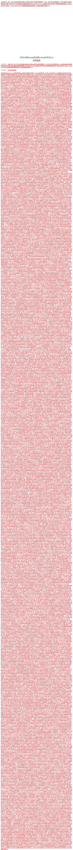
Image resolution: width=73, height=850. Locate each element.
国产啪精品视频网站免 (54, 706)
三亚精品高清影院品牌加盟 (48, 744)
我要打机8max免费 (61, 758)
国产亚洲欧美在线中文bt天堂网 (24, 434)
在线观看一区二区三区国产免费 (36, 494)
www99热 (18, 684)
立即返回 (36, 60)
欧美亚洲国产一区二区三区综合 (45, 406)
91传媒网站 (19, 479)
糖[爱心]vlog (65, 165)
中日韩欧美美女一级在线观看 (55, 191)
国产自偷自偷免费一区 (13, 120)
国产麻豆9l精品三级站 (43, 400)
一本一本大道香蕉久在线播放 (33, 823)
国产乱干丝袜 (61, 643)
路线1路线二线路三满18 (43, 429)
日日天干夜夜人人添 (47, 659)
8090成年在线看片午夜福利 (7, 603)
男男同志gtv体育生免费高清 (25, 179)
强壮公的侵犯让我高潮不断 (16, 776)
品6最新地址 (32, 843)
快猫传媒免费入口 (32, 570)
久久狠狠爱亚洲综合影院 (60, 570)
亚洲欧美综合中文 (16, 343)
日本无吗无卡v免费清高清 (14, 376)
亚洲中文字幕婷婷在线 (40, 130)
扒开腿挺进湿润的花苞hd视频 (24, 664)
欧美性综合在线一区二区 (63, 634)
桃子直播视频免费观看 (38, 177)
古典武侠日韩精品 (59, 841)
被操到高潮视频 (48, 737)
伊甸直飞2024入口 (64, 537)
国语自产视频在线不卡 (8, 835)
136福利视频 (33, 218)
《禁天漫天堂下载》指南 (41, 355)
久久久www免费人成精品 (42, 336)
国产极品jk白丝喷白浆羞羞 (49, 809)
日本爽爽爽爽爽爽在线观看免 (57, 579)
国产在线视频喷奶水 (27, 770)
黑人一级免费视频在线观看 (19, 305)
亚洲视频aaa (4, 379)
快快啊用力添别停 (47, 202)
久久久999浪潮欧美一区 (40, 73)
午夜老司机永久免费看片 (55, 497)
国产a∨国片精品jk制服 (11, 552)
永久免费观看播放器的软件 (7, 646)
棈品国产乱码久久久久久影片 (51, 253)
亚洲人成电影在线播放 (37, 300)
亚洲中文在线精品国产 (32, 747)
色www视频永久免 (50, 323)
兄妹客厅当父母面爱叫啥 (55, 511)
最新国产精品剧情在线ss (10, 629)
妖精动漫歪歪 (28, 712)
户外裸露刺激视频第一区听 (33, 728)
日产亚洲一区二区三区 (48, 518)
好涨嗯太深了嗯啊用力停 (34, 373)
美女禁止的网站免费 (45, 127)
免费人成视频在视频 (57, 309)
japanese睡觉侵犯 (60, 571)
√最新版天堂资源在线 (15, 250)
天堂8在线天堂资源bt (61, 759)
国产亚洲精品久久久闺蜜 (25, 418)
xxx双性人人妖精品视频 (36, 540)
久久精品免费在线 (32, 688)
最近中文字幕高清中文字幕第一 (13, 450)
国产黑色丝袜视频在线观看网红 (47, 672)
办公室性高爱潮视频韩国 (59, 74)
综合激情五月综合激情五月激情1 (14, 608)
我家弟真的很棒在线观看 (27, 749)
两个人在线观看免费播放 (51, 611)
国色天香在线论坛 (7, 311)
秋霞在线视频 (17, 497)
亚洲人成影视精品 (5, 156)
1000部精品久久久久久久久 (26, 274)
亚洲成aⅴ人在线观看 (57, 461)
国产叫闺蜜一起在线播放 (38, 82)
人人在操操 (51, 788)
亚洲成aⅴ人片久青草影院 (16, 461)
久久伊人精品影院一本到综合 (48, 767)
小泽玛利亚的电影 (38, 831)
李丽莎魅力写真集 (55, 374)
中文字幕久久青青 (14, 488)
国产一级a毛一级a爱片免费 (47, 393)
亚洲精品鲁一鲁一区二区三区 (62, 111)
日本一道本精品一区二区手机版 (9, 85)
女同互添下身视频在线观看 (14, 142)
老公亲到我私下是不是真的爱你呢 (20, 550)
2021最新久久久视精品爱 (43, 646)
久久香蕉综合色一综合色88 (28, 820)
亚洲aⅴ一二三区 (61, 699)
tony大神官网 (18, 794)
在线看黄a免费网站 (61, 271)
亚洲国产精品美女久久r (60, 518)
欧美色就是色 (33, 449)
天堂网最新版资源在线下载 (41, 279)
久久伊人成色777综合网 (39, 285)
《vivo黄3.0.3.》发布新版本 (35, 493)
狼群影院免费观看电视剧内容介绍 (48, 844)
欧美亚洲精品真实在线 (36, 426)
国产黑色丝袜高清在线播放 (31, 390)
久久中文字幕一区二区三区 (34, 603)
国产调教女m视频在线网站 (32, 239)
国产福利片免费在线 (28, 156)
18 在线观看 (35, 247)
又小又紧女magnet (41, 249)
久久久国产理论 (64, 631)
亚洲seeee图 (53, 711)
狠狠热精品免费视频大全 (28, 588)
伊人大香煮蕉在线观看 (54, 117)
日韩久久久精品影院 (26, 696)
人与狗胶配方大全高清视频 (19, 576)
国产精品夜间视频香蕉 (45, 685)
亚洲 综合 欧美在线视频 (34, 203)
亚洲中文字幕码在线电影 (65, 239)
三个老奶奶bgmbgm (9, 814)
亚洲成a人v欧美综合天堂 (57, 455)
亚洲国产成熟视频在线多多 (52, 524)
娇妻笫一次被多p (29, 91)
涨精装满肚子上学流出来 (36, 347)
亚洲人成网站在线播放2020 (58, 145)
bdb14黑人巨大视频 (50, 444)
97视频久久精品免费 (41, 799)
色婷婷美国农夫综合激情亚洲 (54, 725)
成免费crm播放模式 (47, 133)
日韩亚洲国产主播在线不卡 (29, 778)
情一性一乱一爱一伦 (26, 411)
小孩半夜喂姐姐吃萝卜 (53, 832)
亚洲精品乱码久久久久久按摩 (52, 537)
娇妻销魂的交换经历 (36, 306)
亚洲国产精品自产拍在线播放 (53, 139)
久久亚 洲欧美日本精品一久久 (15, 791)
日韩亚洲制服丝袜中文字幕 (38, 620)
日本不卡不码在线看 (45, 98)
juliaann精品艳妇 (23, 787)
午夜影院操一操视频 (25, 405)
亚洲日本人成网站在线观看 (48, 373)
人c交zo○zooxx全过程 (57, 202)
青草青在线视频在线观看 (50, 97)
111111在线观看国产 (62, 538)
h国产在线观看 (62, 235)
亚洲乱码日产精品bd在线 (28, 643)
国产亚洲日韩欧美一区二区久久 (42, 565)
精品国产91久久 (30, 505)
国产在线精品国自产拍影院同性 (63, 244)
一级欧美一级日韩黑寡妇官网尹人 (24, 565)
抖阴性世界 (30, 787)
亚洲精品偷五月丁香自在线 (51, 826)
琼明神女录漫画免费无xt (39, 813)
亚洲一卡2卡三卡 (16, 252)
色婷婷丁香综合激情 (60, 528)
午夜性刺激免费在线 (29, 440)
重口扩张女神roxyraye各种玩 (58, 805)
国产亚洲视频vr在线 (32, 385)
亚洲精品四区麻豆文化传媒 (50, 220)
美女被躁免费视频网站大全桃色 (17, 82)
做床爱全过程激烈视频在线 (51, 156)
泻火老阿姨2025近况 (9, 497)
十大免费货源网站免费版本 (53, 446)
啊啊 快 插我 (8, 259)
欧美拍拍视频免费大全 (19, 579)
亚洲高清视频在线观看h (58, 327)
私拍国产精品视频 (49, 773)
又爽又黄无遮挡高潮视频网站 (14, 76)
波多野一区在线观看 (57, 437)
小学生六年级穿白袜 (11, 256)
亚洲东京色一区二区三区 (10, 388)
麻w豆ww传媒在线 (50, 430)
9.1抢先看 (63, 459)
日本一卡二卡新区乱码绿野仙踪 (42, 450)
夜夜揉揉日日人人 (62, 262)
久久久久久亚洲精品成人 (35, 335)
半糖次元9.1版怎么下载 (55, 700)
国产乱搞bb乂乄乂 (65, 344)
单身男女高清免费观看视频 (31, 775)
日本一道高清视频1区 (19, 244)
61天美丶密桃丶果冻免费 (23, 717)
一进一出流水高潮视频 (13, 273)
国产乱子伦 (66, 79)
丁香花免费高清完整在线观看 (56, 502)
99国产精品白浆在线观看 (46, 625)
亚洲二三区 (59, 638)
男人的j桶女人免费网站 (65, 506)
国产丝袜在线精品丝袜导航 (26, 427)
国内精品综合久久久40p (37, 543)
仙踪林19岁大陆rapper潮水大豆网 (31, 221)
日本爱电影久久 (14, 338)
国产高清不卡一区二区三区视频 (49, 453)
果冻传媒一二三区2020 (57, 164)
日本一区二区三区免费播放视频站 (62, 83)
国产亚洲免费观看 (21, 139)
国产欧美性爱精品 (58, 138)
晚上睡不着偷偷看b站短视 (24, 300)
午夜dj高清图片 (33, 709)
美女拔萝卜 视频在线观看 (41, 165)
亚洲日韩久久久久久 (47, 764)
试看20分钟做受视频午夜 (63, 784)
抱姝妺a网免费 (59, 781)
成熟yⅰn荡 (36, 244)
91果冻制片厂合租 (35, 341)
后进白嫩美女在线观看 (17, 803)
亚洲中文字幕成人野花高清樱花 (31, 103)
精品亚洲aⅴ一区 (31, 368)
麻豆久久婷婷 (28, 282)
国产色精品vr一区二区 (63, 220)
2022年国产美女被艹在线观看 (16, 352)
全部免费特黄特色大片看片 (34, 264)
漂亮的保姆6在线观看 (60, 776)
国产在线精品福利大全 (37, 111)
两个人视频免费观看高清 (19, 672)
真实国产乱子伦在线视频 (37, 273)
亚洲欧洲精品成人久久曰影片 (36, 835)
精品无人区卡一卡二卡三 (62, 505)
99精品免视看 (64, 359)
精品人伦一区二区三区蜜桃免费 (56, 726)
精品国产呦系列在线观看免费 (50, 276)
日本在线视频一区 (41, 729)
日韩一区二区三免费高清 (21, 435)
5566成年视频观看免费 (11, 673)
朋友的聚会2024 (54, 186)
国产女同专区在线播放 (21, 773)
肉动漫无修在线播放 (41, 226)
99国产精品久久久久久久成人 (56, 299)
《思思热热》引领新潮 (35, 94)
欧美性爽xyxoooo (11, 649)
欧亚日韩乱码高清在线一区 (18, 564)
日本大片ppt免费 (59, 174)
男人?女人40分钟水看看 (53, 443)
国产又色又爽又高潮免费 (18, 785)
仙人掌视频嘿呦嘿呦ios (11, 634)
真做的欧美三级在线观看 (56, 785)
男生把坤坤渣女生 (66, 261)
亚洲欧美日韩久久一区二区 (26, 150)
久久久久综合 (5, 468)
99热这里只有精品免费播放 (47, 341)
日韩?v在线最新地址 (16, 547)
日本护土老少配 (54, 258)
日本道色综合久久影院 (43, 549)
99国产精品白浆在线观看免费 (16, 394)
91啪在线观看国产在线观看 (37, 85)
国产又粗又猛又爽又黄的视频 (56, 182)
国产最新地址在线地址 (18, 365)
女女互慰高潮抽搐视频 (60, 622)
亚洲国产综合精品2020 (65, 532)
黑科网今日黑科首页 (18, 211)
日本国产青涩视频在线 (33, 164)
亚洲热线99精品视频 (42, 206)
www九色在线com (41, 514)
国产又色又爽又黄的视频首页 (17, 355)
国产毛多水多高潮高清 (22, 465)
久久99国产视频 (21, 123)
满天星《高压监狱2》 (11, 456)
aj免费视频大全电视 (25, 280)
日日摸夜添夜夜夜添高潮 (61, 105)
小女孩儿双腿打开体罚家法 (64, 380)
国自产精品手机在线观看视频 (55, 696)
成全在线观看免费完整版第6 (30, 538)
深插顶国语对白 (10, 253)
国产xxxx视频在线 (62, 291)
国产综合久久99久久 (6, 564)
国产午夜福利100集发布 (8, 756)
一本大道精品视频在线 (37, 432)
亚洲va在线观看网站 (50, 614)
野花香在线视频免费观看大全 (41, 749)
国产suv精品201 (67, 191)
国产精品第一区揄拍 (25, 734)
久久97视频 (20, 499)
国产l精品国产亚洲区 (51, 564)
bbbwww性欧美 (19, 129)
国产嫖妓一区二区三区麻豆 (21, 114)
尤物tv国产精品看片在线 (18, 293)
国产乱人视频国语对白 (9, 681)
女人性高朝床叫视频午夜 (27, 89)
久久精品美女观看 (51, 538)
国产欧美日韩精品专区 (59, 741)
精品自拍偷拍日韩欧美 (58, 320)
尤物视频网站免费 (26, 555)
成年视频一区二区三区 (48, 141)
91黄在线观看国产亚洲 (34, 388)
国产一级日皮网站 (64, 249)
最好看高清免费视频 (9, 770)
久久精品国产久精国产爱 (59, 659)
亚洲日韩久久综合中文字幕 (53, 412)
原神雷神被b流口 (42, 538)
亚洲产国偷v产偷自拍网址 (44, 327)
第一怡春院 (29, 731)
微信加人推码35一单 (26, 124)
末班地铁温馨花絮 (24, 540)
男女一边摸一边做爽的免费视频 (25, 738)
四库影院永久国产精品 (8, 359)
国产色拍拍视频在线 (17, 130)
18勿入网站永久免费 (65, 153)
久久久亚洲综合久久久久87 (24, 409)
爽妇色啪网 (28, 834)
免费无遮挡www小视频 (29, 314)
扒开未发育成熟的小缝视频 (54, 609)
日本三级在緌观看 (48, 409)
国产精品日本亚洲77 (64, 265)
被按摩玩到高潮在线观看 (56, 356)
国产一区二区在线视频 (9, 669)
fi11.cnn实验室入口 (15, 95)
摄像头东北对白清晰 (13, 77)
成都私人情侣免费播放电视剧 (11, 526)
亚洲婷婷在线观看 (39, 637)
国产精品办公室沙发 (13, 702)
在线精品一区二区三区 (61, 744)
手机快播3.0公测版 (66, 155)
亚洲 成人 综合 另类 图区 (44, 485)
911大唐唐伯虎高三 (7, 305)
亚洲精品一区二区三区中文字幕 (25, 714)
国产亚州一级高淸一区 (31, 261)
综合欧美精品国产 (53, 239)
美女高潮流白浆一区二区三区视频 (61, 318)
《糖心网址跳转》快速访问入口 (18, 412)
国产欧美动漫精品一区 (21, 159)
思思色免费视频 (5, 124)
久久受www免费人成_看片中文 (29, 644)
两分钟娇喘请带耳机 (41, 684)
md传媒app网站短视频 (60, 773)
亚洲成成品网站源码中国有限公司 (55, 514)
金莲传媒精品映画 (64, 100)
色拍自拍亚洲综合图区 (34, 767)
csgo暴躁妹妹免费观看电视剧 (8, 620)
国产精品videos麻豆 (29, 396)
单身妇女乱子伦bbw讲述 (14, 706)
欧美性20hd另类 (23, 691)
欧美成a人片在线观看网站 (29, 794)
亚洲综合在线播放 (31, 189)
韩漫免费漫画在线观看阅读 (22, 138)
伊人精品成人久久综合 (30, 336)
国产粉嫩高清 (36, 529)
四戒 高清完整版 (18, 283)
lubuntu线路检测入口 (11, 391)
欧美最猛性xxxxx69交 (44, 785)
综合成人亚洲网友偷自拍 (36, 141)
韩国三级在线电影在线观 (41, 673)
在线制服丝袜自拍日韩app (27, 647)
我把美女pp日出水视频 (18, 91)
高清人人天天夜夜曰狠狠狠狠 (34, 276)
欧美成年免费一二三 (6, 108)
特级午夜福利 (9, 168)
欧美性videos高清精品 (23, 690)
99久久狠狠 (5, 808)
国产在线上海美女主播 (41, 293)
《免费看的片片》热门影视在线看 (57, 438)
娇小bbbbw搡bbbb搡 (11, 202)
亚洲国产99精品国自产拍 (23, 456)
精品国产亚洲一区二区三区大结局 (48, 362)
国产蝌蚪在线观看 (21, 694)
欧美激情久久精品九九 (27, 112)
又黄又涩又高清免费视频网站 (47, 244)
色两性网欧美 (59, 444)
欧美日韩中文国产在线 (40, 95)
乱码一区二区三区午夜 (62, 256)
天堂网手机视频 (61, 162)
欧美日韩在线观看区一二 (65, 264)
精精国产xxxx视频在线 (12, 711)
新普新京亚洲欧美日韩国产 (20, 373)
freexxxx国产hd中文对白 (28, 97)
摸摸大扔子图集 (40, 126)
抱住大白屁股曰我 (17, 270)
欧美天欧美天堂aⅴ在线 (31, 92)
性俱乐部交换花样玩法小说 (35, 435)
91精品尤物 (37, 353)
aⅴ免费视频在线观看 (18, 393)
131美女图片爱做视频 (13, 229)
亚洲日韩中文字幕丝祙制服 (21, 493)
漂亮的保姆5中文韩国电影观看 (22, 227)
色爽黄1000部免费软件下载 (20, 315)
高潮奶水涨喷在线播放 (6, 715)
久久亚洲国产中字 (49, 678)
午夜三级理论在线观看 (35, 379)
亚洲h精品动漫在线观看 (35, 819)
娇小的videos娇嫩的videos (29, 608)
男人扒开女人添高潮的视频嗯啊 (9, 661)
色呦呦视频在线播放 (38, 541)
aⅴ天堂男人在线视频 (52, 752)
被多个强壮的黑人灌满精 (23, 141)
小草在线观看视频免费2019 (42, 803)
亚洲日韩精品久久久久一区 (28, 95)
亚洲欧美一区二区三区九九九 (10, 697)
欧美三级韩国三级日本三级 (54, 794)
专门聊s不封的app (52, 603)
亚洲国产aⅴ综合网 (60, 829)
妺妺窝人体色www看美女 (39, 380)
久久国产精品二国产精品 (11, 782)
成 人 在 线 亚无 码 (60, 640)
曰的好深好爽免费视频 (53, 820)
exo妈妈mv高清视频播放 (19, 834)
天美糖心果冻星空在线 (58, 688)
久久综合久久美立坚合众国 (29, 594)
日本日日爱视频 (14, 741)
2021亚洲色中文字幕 (46, 221)
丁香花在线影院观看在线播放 (18, 429)
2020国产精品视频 (31, 576)
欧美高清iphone (54, 618)
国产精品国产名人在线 (31, 549)
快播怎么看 (53, 336)
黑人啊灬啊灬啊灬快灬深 (49, 115)
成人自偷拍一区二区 (7, 249)
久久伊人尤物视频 (19, 340)
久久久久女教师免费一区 (19, 602)
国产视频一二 (67, 517)
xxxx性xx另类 (39, 123)
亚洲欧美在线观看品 (59, 393)
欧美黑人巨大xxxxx (52, 784)
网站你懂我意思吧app (20, 344)
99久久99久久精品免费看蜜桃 (63, 753)
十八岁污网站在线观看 (34, 459)
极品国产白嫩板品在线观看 (58, 127)
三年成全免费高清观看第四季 (54, 233)
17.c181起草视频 (39, 291)
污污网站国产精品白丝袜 (11, 846)
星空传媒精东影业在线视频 (64, 371)
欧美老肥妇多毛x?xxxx (33, 447)
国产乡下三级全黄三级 (37, 365)
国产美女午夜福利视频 (32, 305)
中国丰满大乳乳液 (64, 594)
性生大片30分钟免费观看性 (38, 653)
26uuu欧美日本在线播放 (9, 189)
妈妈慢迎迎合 (12, 247)
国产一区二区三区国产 (49, 385)
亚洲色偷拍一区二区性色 (52, 361)
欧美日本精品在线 (48, 74)
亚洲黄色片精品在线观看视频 (53, 155)
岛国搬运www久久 (9, 299)
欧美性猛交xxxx (9, 145)
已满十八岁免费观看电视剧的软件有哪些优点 (44, 129)
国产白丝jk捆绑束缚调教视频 (53, 352)
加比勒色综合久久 (14, 590)
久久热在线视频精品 (61, 355)
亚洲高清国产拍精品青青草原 (57, 189)
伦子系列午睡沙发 (58, 449)
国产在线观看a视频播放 (33, 520)
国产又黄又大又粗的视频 (49, 690)
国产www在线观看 (37, 462)
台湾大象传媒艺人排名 (10, 693)
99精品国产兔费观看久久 (23, 197)
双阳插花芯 (10, 743)
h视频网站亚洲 (8, 370)
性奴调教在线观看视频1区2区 (55, 521)
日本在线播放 (8, 820)
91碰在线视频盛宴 (20, 303)
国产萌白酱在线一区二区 (11, 449)
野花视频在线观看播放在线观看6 (26, 673)
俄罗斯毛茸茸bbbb (42, 262)
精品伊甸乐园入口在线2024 (55, 282)
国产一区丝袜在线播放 (25, 387)
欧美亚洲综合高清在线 (9, 837)
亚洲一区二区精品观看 (36, 136)
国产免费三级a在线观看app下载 (26, 74)
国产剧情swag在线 (15, 826)
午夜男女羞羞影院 (16, 108)
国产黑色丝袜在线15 (21, 528)
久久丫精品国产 (8, 803)
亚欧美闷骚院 (44, 603)
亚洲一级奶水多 (45, 546)
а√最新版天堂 (17, 353)
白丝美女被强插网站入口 (38, 399)
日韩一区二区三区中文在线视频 (39, 320)
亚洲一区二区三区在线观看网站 (57, 91)
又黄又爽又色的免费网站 (13, 470)
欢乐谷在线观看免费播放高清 (34, 809)
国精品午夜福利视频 (27, 462)
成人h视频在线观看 (24, 840)
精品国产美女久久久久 (20, 346)
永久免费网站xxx (14, 188)
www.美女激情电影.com (43, 261)
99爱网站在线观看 (45, 618)
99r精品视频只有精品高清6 (18, 330)
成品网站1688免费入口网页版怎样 (39, 658)
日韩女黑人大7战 (33, 597)
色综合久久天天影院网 (33, 312)
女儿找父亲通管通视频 (63, 844)
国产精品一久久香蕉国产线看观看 (18, 424)
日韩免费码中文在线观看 (40, 412)
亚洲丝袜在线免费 (42, 526)
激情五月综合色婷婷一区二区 (34, 811)
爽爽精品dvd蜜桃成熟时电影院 (12, 296)
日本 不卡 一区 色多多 (11, 490)
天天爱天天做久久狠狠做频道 (51, 377)
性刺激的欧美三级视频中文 (58, 750)
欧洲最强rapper (49, 399)
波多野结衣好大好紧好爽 (20, 326)
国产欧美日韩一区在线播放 (14, 647)
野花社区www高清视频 (62, 129)
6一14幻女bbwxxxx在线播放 (28, 291)
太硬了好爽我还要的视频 (38, 161)
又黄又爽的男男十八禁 (59, 340)
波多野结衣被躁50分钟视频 (23, 669)
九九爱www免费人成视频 (56, 294)
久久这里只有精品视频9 (15, 112)
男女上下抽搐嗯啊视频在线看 (9, 828)
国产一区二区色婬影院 (10, 297)
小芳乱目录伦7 (50, 847)
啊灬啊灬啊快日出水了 (45, 311)
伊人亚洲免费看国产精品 (52, 802)
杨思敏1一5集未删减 (62, 120)
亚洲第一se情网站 (64, 684)
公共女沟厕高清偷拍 (26, 482)
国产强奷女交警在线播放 (63, 564)
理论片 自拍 (18, 253)
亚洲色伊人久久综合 (6, 255)
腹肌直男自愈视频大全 (16, 173)
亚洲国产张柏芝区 (52, 699)
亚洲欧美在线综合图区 (47, 183)
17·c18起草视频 (6, 127)
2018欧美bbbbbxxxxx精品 (63, 268)
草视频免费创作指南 (61, 690)
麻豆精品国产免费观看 (64, 285)
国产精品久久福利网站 (57, 585)
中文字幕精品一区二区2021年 (38, 661)
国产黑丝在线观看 (36, 411)
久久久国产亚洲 (55, 92)
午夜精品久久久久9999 (63, 735)
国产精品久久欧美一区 (33, 441)
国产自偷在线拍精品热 (40, 470)
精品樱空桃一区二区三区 (32, 88)
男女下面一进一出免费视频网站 (13, 758)
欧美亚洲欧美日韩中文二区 (15, 732)
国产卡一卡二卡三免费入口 (11, 164)
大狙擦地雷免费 (5, 247)
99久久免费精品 (45, 631)
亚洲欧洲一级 (58, 217)
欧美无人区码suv (31, 326)
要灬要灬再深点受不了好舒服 (27, 180)
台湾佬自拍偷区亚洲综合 (46, 641)
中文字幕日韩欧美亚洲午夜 (63, 728)
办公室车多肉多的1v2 (44, 417)
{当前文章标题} (12, 70)
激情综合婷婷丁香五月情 (25, 177)
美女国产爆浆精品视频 (12, 597)
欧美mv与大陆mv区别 (29, 803)
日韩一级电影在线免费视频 (64, 816)
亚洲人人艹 (30, 679)
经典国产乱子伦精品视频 (60, 717)
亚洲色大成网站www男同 (41, 200)
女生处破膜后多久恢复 (26, 399)
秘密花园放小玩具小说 (61, 135)
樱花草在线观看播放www (7, 628)
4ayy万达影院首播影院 (59, 85)
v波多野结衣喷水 (25, 626)
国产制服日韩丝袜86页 (31, 485)
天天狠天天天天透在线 (57, 596)
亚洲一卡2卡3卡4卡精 (55, 803)
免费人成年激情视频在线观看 (40, 553)
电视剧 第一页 (32, 358)
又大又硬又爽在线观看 (24, 86)
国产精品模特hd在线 (66, 412)
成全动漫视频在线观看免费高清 (56, 615)
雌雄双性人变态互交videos (25, 759)
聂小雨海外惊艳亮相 (61, 77)
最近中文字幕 (27, 558)
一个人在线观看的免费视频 (11, 224)
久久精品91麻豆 (17, 715)
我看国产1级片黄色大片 (55, 822)
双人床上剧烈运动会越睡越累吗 (54, 238)
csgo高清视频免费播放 (62, 208)
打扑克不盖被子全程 (22, 276)
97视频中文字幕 (8, 550)
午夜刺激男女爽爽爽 (22, 520)
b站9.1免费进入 (27, 847)
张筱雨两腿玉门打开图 (44, 708)
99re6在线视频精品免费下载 (36, 816)
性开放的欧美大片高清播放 (55, 747)
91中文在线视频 (47, 426)
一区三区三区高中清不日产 (18, 549)
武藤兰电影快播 (56, 403)
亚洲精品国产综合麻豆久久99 (45, 688)
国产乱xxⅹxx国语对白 (23, 400)
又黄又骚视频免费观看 (22, 388)
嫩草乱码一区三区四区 (50, 705)
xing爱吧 (33, 452)
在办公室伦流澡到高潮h (61, 456)
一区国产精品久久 (45, 728)
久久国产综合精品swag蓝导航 (53, 679)
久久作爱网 (44, 170)
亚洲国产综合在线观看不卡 (38, 590)
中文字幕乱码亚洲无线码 (10, 535)
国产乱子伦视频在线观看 (60, 720)
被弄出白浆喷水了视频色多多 (51, 738)
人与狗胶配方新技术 (13, 361)
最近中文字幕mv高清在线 (12, 667)
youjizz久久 (36, 393)
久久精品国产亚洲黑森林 (18, 117)
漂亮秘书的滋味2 (5, 755)
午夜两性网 (53, 94)
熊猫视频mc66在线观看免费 (49, 286)
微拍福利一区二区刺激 (63, 97)
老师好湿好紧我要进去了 (54, 691)
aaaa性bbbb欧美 (64, 632)
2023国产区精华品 (49, 85)
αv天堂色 (48, 387)
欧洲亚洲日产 (23, 761)
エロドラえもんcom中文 (35, 241)
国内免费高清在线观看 (12, 452)
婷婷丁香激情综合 (16, 320)
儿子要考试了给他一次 (40, 158)
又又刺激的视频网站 (39, 120)
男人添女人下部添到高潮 (51, 290)
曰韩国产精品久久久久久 (29, 168)
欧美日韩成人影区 (41, 139)
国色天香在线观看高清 (21, 517)
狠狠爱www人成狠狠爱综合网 (15, 333)
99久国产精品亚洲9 (51, 661)
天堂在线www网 (9, 632)
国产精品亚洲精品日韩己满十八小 (40, 667)
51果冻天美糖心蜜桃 (65, 394)
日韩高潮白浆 (39, 358)
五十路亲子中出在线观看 (65, 277)
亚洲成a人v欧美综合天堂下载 (40, 343)
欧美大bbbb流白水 (65, 194)
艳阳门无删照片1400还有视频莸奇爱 (17, 264)
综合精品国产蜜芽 (22, 552)
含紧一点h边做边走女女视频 (13, 126)
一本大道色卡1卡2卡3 (58, 399)
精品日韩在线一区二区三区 (38, 321)
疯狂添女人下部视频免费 (54, 628)
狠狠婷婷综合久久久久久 (31, 352)
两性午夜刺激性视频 (21, 189)
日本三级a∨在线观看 (12, 285)
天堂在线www (40, 758)
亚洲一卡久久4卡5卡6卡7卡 (30, 599)
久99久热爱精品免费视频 (35, 690)
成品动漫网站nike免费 (42, 778)
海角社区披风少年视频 (63, 694)
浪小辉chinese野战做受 (53, 743)
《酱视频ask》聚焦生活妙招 (19, 567)
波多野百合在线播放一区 (49, 505)
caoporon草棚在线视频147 (35, 509)
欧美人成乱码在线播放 (10, 816)
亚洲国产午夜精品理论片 (16, 682)
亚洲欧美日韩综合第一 (28, 130)
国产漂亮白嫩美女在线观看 (14, 411)
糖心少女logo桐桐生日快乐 (9, 766)
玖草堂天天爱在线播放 (41, 682)
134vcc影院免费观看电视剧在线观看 (32, 259)
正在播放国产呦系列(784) (8, 841)
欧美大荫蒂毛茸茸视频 (29, 784)
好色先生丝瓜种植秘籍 (38, 731)
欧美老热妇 (12, 685)
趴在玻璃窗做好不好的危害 (27, 797)
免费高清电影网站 (47, 493)
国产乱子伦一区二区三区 (55, 165)
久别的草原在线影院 (41, 188)
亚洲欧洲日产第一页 (48, 347)
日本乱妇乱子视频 (58, 347)
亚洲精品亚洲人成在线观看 (36, 473)
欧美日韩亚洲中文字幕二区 (19, 311)
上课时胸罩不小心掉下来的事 (13, 822)
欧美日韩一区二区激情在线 (9, 230)
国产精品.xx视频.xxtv (25, 590)
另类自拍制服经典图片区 (32, 838)
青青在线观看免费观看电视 (17, 127)
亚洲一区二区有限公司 (13, 220)
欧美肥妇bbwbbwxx (66, 822)
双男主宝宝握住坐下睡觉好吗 (26, 361)
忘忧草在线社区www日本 (44, 585)
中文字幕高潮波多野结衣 (47, 241)
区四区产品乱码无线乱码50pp (51, 265)
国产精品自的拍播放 (10, 515)
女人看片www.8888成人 (26, 806)
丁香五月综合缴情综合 (20, 814)
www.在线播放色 (6, 547)
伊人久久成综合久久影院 (45, 687)
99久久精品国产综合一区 (59, 779)
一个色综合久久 (33, 400)
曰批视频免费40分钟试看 (18, 282)
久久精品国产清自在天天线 (34, 183)
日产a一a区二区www (27, 383)
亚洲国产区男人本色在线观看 (14, 106)
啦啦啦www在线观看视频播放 (36, 490)
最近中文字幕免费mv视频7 (48, 584)
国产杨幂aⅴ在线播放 (50, 753)
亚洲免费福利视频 (51, 703)
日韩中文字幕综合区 (21, 329)
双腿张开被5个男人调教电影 (64, 644)
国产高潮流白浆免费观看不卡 (32, 665)
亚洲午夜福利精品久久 (59, 835)
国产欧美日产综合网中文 (37, 600)
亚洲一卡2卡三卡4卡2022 (62, 722)
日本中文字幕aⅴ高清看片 (23, 556)
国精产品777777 (45, 185)
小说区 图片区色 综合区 (56, 544)
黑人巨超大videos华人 (45, 550)
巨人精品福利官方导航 (9, 183)
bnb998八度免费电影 (45, 297)
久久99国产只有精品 (56, 843)
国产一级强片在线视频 (56, 417)
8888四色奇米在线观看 (42, 182)
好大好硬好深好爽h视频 (12, 421)
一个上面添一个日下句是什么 (41, 91)
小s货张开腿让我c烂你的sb (10, 377)
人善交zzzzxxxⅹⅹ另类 (6, 217)
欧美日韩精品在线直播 (65, 664)
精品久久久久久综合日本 (56, 142)
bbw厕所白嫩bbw (9, 474)
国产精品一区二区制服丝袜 (35, 568)
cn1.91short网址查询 (45, 103)
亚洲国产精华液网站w (24, 512)
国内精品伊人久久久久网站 (16, 468)
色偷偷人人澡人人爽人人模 (17, 336)
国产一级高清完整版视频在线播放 (51, 652)
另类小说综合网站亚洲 (45, 447)
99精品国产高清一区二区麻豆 (32, 127)
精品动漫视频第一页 (33, 559)
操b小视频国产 (35, 243)
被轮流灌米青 (16, 744)
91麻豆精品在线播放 (65, 565)
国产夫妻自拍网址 (43, 305)
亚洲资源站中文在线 (47, 176)
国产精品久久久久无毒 (64, 512)
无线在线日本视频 (37, 531)
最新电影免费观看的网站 (7, 819)
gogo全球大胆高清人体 (25, 220)
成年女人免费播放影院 (34, 631)
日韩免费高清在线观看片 (30, 186)
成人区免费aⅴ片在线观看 (12, 712)
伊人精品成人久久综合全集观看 (42, 344)
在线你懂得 (28, 111)
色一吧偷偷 (64, 700)
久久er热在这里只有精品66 (42, 180)
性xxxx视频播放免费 (63, 255)
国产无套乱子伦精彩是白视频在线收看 (20, 133)
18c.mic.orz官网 (52, 162)
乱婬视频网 (39, 211)
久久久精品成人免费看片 (15, 206)
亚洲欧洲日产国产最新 (65, 817)
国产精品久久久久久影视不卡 (50, 531)
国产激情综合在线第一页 (29, 662)
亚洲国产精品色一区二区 (23, 85)
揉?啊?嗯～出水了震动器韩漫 (22, 720)
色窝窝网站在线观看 (54, 632)
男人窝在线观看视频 (64, 250)
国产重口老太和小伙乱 (51, 719)
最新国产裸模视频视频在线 (27, 470)
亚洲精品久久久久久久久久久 (21, 753)
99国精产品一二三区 (17, 555)
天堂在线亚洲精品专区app (20, 474)
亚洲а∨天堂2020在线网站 (59, 629)
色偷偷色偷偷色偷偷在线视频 (22, 646)
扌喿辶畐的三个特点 (17, 318)
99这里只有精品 (30, 244)
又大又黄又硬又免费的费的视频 (52, 232)
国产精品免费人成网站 (62, 543)
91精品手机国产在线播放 (64, 396)
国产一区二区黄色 (55, 685)
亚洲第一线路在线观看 (32, 805)
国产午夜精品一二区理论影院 (25, 523)
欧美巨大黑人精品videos (14, 200)
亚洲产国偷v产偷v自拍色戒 (11, 691)
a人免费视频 (44, 459)
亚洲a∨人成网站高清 (51, 634)
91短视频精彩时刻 (31, 814)
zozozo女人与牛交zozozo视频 (42, 258)
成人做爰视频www (42, 233)
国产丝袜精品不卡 (22, 634)
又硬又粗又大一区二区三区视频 (61, 641)
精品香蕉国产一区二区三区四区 (63, 578)
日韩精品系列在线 (43, 838)
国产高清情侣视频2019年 (41, 628)
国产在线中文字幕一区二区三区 (12, 180)
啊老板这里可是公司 (18, 743)
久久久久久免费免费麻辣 (40, 338)
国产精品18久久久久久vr (10, 123)
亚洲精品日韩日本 (34, 144)
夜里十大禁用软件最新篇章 (51, 715)
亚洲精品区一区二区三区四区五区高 (18, 149)
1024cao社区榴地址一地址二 (21, 80)
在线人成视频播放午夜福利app (42, 205)
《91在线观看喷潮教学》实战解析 (40, 179)
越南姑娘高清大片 (50, 534)
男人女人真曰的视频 (17, 415)
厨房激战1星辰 (18, 462)
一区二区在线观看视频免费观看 (28, 182)
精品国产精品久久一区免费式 (49, 655)
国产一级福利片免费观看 (27, 420)
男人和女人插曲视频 (66, 246)
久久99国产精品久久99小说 (62, 484)
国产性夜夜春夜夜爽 (19, 665)
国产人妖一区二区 (44, 711)
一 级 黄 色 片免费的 (49, 547)
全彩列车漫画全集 (16, 443)
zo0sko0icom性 (63, 820)
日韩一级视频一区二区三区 (7, 640)
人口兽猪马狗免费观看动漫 (42, 368)
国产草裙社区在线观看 (20, 747)
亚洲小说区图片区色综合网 (28, 637)
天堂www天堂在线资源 (25, 109)
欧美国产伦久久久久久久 (37, 100)
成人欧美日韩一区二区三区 (33, 694)
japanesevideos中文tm (59, 520)
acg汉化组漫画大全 (7, 185)
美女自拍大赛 (60, 432)
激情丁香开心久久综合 (44, 88)
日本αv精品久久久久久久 (57, 550)
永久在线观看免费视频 (21, 183)
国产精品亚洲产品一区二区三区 (52, 793)
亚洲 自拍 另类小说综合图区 (42, 283)
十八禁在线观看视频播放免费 (53, 168)
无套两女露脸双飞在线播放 (54, 95)
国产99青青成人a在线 (23, 828)
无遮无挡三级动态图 (40, 802)
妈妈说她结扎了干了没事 (23, 230)
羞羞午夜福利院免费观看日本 (53, 274)
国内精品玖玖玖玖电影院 (31, 740)
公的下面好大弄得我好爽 (56, 79)
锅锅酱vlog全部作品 (30, 628)
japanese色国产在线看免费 (16, 784)
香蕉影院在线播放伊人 (56, 332)
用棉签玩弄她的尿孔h (20, 615)
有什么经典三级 (10, 176)
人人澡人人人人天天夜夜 (42, 189)
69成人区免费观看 (60, 703)
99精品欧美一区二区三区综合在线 (47, 132)
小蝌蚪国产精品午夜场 (11, 350)
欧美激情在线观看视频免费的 (23, 196)
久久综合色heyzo (14, 447)
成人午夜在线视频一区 (19, 844)
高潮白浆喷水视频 (47, 192)
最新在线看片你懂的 (50, 77)
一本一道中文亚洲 (23, 585)
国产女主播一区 (59, 430)
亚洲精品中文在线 (45, 837)
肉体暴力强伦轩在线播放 (18, 162)
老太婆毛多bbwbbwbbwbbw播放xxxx (63, 440)
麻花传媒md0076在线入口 (51, 76)
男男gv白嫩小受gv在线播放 (61, 797)
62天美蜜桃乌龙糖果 (43, 247)
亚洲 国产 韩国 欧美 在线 (13, 531)
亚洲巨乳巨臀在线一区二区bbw (16, 553)
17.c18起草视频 (9, 203)
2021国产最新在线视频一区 (63, 206)
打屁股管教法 (41, 644)
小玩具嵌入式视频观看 (28, 415)
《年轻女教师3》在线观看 (65, 761)
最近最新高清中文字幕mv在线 (45, 740)
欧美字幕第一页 (46, 397)
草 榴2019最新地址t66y (53, 817)
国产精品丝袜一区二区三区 (46, 556)
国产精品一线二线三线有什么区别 (18, 755)
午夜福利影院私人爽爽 (19, 239)
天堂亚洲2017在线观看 (23, 709)
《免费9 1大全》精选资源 (39, 719)
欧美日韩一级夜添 (53, 658)
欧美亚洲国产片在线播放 (40, 702)
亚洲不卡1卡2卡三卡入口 (35, 286)
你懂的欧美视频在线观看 (13, 832)
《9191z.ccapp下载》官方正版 (23, 620)
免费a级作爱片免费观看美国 (8, 303)
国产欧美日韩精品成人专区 (10, 722)
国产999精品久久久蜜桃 (8, 570)
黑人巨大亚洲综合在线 (20, 98)
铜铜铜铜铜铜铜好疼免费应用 (15, 341)
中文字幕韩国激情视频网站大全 (16, 186)
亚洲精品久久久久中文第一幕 (23, 212)
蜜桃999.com (59, 711)
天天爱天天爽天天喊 (29, 499)
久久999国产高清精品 (37, 220)
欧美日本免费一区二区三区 (61, 828)
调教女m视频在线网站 (27, 831)
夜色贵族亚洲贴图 (23, 741)
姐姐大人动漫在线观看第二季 (46, 312)
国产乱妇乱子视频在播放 (53, 684)
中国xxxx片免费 (65, 441)
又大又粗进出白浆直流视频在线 (29, 167)
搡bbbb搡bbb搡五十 (49, 835)
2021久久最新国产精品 (59, 515)
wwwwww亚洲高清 (52, 262)
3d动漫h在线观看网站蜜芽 (63, 94)
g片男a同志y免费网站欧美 (47, 203)
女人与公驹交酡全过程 (53, 682)
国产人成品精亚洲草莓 (41, 784)
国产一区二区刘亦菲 (64, 681)
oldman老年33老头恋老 (19, 485)
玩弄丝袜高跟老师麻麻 (34, 246)
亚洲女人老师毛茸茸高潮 (8, 402)
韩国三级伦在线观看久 (24, 452)
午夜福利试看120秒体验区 (31, 708)
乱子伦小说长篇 (45, 264)
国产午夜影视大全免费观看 (26, 279)
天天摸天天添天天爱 (44, 315)
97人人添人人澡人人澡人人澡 (43, 508)
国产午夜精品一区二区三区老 (55, 343)
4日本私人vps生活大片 (48, 340)
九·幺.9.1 (12, 435)
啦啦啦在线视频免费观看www (37, 296)
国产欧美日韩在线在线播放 (12, 418)
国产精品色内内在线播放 (48, 335)
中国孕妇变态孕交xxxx (55, 315)
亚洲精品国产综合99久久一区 (11, 150)
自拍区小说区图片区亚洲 (32, 593)
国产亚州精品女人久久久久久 (28, 822)
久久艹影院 (53, 728)
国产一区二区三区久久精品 (41, 162)
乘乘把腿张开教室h (34, 197)
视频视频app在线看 (55, 179)
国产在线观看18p (40, 500)
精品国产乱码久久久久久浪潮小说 (58, 646)
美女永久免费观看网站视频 (23, 503)
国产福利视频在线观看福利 (42, 700)
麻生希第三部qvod (67, 823)
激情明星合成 (43, 664)
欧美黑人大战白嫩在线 (50, 758)
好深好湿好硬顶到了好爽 (56, 144)
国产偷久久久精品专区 (21, 606)
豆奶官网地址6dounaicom (7, 73)
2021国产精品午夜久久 (36, 652)
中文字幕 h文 (26, 323)
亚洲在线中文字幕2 (11, 286)
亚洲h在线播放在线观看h (15, 700)
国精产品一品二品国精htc (58, 770)
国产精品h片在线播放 (43, 544)
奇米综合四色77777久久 (19, 414)
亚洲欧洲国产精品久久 (64, 559)
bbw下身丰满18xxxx (49, 150)
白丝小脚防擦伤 (51, 226)
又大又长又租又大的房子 (11, 658)
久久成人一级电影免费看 (21, 402)
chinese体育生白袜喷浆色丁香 (56, 330)
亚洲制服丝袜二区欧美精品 (35, 202)
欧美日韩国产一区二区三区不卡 (61, 414)
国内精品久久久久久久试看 (26, 614)
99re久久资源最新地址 (56, 387)
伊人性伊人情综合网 (36, 567)
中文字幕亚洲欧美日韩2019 (39, 387)
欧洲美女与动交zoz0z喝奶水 (32, 844)
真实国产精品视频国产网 (48, 411)
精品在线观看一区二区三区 (33, 769)
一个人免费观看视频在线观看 (62, 411)
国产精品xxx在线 (40, 524)
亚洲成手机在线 (41, 608)
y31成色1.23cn (54, 559)
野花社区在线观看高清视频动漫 (20, 217)
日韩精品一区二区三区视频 (35, 518)
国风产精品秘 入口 (61, 177)
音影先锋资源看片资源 (19, 487)
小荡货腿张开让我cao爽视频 (36, 670)
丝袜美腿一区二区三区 (6, 534)
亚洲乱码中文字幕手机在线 (35, 659)
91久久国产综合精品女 (11, 523)
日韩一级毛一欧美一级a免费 (45, 414)
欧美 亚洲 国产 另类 (61, 308)
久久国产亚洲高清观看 (10, 233)
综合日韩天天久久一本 (42, 117)
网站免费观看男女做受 (19, 171)
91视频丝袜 (37, 647)
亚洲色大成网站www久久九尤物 (13, 383)
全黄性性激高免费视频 (10, 544)
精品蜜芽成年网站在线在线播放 (51, 394)
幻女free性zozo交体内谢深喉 (40, 806)
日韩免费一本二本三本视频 (22, 94)
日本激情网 (51, 305)
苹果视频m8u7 (59, 109)
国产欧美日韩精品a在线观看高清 (39, 617)
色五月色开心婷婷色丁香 (27, 450)
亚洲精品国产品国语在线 (15, 729)
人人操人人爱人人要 (25, 617)
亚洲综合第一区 (63, 552)
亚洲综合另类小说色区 (43, 632)
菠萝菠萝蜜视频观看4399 (63, 280)
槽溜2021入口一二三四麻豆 (41, 691)
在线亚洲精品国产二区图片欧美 (18, 294)
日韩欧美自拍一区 (24, 296)
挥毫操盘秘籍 (5, 447)
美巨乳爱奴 (40, 385)
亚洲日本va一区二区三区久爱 (36, 793)
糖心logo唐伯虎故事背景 (58, 391)
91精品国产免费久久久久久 (34, 350)
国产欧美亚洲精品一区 (13, 455)
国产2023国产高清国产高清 (45, 309)
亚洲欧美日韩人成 (45, 230)
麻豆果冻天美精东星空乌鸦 (41, 415)
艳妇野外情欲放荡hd (7, 444)
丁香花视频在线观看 (23, 521)
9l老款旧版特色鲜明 (49, 720)
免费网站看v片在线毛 (51, 746)
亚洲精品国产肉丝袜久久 (44, 92)
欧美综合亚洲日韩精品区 (65, 302)
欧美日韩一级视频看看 (11, 243)
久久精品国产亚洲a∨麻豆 (51, 285)
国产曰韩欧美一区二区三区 (31, 327)
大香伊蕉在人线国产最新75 (15, 808)
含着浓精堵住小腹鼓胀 (49, 358)
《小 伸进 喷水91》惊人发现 (52, 100)
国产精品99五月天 (54, 565)
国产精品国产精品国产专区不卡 (59, 790)
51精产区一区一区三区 (50, 423)
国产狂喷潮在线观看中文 (7, 373)
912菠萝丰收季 (27, 653)
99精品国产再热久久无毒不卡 (56, 675)
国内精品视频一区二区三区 (65, 123)
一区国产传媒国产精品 (20, 603)
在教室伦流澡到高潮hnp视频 (50, 605)
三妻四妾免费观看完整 (27, 703)
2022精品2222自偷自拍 (10, 752)
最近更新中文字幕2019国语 (60, 114)
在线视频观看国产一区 (65, 215)
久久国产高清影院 (53, 552)
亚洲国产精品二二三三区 (27, 353)
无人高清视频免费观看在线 (23, 144)
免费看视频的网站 (53, 400)
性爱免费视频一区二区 (42, 118)
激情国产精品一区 (64, 374)
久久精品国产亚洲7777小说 (40, 612)
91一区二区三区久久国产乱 (16, 635)
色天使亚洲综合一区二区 (10, 276)
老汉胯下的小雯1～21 (52, 591)
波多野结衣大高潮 (57, 834)
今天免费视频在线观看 (42, 662)
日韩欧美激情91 (60, 809)
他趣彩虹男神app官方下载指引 (33, 602)
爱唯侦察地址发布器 (14, 612)
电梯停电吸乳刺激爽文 (31, 506)
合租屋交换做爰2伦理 (41, 761)
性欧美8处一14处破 (15, 749)
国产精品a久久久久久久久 (58, 709)
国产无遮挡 (29, 82)
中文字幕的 (11, 775)
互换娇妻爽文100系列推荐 (49, 816)
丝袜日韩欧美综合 (8, 672)
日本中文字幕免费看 (28, 318)
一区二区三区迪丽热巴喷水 (25, 285)
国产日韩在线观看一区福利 (57, 465)
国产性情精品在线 (53, 255)
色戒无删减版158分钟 (43, 167)
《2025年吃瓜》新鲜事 (65, 253)
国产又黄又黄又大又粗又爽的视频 (15, 290)
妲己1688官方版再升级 (36, 734)
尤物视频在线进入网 (66, 702)
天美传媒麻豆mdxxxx (57, 311)
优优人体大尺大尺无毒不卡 (28, 108)
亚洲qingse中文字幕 (49, 712)
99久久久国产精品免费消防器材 (50, 350)
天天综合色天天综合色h (8, 546)
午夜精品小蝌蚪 (42, 153)
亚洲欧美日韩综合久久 (64, 715)
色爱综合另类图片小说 (33, 362)
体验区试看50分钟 (42, 102)
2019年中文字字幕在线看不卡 (45, 741)
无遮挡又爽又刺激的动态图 (51, 300)
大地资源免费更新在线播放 (20, 750)
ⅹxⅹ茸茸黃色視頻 (40, 168)
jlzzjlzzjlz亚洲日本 (65, 364)
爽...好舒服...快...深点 (6, 288)
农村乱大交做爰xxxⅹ (58, 370)
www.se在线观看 (24, 488)
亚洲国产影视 (26, 573)
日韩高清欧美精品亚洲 (23, 650)
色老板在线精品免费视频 (18, 158)
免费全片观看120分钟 (14, 124)
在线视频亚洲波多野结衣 (50, 846)
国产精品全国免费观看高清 (49, 467)
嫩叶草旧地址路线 (37, 324)
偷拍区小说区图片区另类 (20, 226)
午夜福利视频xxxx (40, 634)
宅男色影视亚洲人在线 (48, 217)
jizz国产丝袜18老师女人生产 (50, 735)
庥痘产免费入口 (52, 775)
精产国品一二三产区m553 (7, 464)
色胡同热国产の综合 (40, 444)
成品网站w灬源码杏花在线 (29, 500)
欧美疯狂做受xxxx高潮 (10, 694)
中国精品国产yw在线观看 (25, 232)
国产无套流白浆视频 (60, 811)
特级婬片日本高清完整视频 (16, 323)
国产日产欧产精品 (9, 473)
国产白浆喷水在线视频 (25, 100)
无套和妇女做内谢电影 (21, 841)
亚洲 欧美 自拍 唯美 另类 (58, 487)
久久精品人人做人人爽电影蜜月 (57, 167)
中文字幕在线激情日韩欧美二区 (38, 446)
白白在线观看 (57, 150)
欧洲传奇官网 (63, 221)
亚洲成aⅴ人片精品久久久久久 (12, 218)
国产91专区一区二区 (66, 405)
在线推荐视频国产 (45, 840)
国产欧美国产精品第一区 (25, 541)
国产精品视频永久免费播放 (52, 813)
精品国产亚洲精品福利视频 (15, 582)
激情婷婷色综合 (60, 819)
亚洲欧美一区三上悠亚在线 (12, 194)
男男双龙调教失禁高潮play (31, 785)
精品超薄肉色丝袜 (47, 461)
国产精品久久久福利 (50, 135)
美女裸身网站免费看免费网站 (46, 479)
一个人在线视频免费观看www (45, 346)
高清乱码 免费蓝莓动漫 (57, 447)
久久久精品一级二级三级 (13, 199)
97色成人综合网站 (9, 321)
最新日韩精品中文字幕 (52, 503)
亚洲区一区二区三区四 (31, 496)
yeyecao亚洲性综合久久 (6, 270)
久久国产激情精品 (10, 459)
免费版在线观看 (9, 843)
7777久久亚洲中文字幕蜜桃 (53, 229)
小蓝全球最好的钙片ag (47, 114)
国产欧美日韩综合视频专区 (23, 426)
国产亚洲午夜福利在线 (30, 249)
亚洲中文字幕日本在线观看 (35, 515)
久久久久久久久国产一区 (62, 227)
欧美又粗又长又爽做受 (17, 79)
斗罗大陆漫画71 (55, 209)
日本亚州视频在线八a (10, 719)
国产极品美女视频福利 (23, 670)
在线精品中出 (54, 333)
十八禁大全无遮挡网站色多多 (34, 528)
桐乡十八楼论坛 (52, 553)
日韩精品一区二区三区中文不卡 (56, 673)
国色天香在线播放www (54, 626)
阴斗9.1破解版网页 (45, 769)
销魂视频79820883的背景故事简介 (12, 637)
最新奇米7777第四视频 (11, 509)
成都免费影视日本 (64, 397)
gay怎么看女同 (9, 236)
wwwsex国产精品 (54, 264)
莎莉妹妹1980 (21, 477)
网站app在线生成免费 (20, 105)
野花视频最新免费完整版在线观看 (16, 111)
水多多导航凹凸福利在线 (7, 568)
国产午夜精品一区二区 (33, 315)
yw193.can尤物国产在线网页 (24, 297)
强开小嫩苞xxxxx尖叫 (53, 326)
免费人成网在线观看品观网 (32, 487)
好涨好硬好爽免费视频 (31, 579)
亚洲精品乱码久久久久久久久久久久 (28, 526)
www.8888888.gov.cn (52, 102)
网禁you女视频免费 (43, 788)
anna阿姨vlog (16, 265)
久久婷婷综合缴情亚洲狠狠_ (12, 100)
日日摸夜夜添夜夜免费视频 (18, 825)
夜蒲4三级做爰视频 (62, 453)
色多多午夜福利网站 (14, 790)
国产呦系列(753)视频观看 (17, 779)
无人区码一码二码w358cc (30, 791)
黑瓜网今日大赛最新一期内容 (22, 611)
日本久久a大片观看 (14, 458)
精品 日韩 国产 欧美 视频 (52, 106)
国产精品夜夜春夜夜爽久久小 (37, 367)
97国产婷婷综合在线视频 (53, 762)
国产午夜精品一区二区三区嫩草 (39, 191)
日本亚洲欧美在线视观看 (15, 97)
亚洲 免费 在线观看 (57, 493)
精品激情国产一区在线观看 (43, 121)
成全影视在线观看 (33, 828)
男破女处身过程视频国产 (46, 80)
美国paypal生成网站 (51, 470)
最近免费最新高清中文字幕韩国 (26, 205)
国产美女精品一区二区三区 (55, 112)
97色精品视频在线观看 (53, 582)
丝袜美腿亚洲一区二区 (25, 667)
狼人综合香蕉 (34, 544)
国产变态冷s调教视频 (22, 752)
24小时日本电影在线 (20, 788)
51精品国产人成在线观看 (49, 722)
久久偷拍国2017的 (43, 199)
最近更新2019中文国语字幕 (39, 383)
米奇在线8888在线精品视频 (12, 380)
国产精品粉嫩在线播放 (29, 682)
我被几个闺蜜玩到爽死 (39, 274)
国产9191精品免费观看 (23, 782)
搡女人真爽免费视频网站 (35, 114)
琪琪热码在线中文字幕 (50, 644)
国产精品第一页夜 (50, 640)
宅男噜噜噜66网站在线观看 (20, 308)
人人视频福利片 (42, 635)
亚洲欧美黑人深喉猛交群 (37, 280)
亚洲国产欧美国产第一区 (13, 591)
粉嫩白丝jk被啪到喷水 (12, 759)
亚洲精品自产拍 (46, 136)
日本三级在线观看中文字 (10, 520)
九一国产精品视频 (8, 838)
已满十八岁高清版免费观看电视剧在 (36, 267)
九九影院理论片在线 (64, 156)
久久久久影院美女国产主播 (18, 496)
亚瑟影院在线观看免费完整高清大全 (32, 808)
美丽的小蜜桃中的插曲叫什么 (52, 637)
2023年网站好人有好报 (24, 543)
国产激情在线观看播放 (28, 135)
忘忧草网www (43, 270)
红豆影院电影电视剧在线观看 (20, 309)
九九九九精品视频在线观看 (27, 252)
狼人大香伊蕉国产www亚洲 (9, 476)
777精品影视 (55, 477)
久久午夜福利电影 (59, 341)
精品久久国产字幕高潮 (41, 609)
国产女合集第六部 (18, 775)
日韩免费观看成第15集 (45, 437)
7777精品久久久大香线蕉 (44, 750)
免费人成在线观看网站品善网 (46, 828)
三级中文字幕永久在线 (22, 816)
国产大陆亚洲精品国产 (46, 676)
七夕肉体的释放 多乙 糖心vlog (12, 529)
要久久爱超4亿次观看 (28, 209)
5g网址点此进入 (6, 779)
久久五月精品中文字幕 (19, 118)
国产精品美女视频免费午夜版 (38, 503)
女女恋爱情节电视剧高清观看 (8, 212)
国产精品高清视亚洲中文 (28, 700)
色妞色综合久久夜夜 (62, 500)
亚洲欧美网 (64, 95)
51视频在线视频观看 (39, 89)
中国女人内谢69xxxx (11, 578)
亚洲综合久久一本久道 (64, 618)
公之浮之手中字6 (40, 314)
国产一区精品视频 (60, 132)
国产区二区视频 (37, 655)
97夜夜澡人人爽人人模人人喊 (57, 180)
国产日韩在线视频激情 (56, 485)
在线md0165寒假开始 (58, 517)
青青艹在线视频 (59, 252)
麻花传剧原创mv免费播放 (41, 706)
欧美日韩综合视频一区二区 (37, 86)
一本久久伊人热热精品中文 (39, 847)
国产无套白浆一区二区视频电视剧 (24, 268)
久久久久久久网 (18, 438)
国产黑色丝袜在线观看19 (34, 170)
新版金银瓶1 (17, 482)
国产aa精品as (4, 653)
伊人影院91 (22, 712)
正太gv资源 (36, 318)
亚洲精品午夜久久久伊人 (26, 529)
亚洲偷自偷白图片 (44, 665)
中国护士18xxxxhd (9, 390)
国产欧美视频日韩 (24, 408)
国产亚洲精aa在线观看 (34, 546)
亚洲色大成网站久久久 (20, 299)
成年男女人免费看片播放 (64, 605)
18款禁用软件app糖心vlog (35, 723)
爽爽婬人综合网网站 (32, 502)
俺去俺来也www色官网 (39, 77)
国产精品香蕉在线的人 (57, 192)
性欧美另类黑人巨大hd (37, 482)
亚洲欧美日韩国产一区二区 (40, 458)
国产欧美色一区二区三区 (8, 432)
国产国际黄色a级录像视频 (36, 277)
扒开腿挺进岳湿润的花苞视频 (11, 349)
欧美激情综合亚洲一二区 (39, 622)
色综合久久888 (52, 355)
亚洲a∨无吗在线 (12, 731)
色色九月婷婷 (27, 321)
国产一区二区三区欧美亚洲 (58, 197)
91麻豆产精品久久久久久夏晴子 (34, 484)
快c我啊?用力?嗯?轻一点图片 (13, 420)
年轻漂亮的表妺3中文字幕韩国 (15, 191)
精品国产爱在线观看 (15, 471)
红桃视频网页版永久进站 (19, 823)
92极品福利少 (56, 764)
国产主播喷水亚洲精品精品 (49, 509)
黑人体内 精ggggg (30, 236)
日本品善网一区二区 (66, 352)
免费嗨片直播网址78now (62, 541)
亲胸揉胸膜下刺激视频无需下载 (30, 497)
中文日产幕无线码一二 (28, 283)
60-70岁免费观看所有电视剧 (16, 327)
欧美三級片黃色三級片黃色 (28, 165)
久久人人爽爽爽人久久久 (36, 138)
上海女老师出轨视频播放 (18, 121)
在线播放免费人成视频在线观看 (36, 308)
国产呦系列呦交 (39, 505)
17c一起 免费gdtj (65, 794)
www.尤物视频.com (36, 83)
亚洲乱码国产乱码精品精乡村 (47, 578)
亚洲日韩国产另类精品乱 (46, 650)
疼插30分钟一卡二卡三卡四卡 (24, 247)
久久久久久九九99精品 (32, 788)
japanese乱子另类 (33, 309)
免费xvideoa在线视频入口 (18, 511)
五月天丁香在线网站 (7, 211)
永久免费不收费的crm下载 (10, 813)
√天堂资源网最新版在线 (41, 443)
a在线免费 (65, 142)
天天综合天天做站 (17, 508)
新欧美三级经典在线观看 (19, 145)
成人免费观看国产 (53, 800)
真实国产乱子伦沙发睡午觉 (55, 693)
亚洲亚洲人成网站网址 (22, 286)
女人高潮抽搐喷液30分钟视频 (16, 558)
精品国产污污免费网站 (58, 133)
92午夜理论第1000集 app (42, 271)
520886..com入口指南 (6, 130)
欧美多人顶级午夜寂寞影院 (64, 82)
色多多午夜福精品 (28, 324)
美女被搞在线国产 (42, 772)
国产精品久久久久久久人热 (27, 214)
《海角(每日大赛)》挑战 (23, 693)
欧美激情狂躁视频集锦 (44, 587)
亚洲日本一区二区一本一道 (44, 506)
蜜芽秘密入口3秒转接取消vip (21, 843)
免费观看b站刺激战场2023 (33, 294)
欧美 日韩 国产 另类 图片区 (7, 747)
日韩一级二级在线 (43, 747)
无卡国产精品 (31, 491)
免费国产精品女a (5, 784)
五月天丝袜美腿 (28, 622)
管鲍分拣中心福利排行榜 (39, 571)
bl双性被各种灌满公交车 (7, 406)
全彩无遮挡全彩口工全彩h (34, 766)
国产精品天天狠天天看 (18, 532)
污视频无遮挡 (67, 432)
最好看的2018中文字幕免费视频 (35, 159)
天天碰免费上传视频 (10, 773)
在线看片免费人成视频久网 (18, 255)
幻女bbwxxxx (36, 770)
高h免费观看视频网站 (34, 488)
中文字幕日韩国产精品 (53, 302)
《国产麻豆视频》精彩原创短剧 (19, 561)
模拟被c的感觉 (6, 500)
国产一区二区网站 (29, 158)
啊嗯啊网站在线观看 (32, 552)
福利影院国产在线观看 (32, 329)
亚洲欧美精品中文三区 (57, 488)
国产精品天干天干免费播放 (23, 544)
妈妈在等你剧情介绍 (18, 632)
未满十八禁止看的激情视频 (53, 635)
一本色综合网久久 (38, 74)
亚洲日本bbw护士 (43, 693)
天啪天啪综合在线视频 (6, 441)
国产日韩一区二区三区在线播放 (19, 618)
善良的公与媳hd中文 (63, 531)
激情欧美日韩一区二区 (19, 708)
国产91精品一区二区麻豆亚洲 (63, 211)
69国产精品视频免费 (22, 518)
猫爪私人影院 (27, 191)
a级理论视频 (15, 484)
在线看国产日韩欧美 (35, 744)
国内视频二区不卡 (26, 250)
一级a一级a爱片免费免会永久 (57, 126)
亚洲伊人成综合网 (51, 558)
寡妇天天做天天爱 (29, 162)
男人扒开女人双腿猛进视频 (16, 847)
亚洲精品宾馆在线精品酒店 (19, 267)
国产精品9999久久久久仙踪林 (24, 535)
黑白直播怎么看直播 (53, 761)
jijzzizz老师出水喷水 (26, 238)
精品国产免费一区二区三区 (29, 729)
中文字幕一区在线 (45, 465)
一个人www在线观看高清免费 (20, 192)
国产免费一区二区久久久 (33, 837)
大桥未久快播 (8, 235)
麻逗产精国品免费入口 (58, 365)
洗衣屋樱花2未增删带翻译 (64, 321)
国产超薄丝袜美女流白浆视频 (40, 349)
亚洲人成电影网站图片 (66, 714)
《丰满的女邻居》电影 (10, 324)
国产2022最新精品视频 (37, 409)
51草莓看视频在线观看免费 (49, 211)
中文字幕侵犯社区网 (40, 534)
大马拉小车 (43, 841)
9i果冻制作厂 (50, 138)
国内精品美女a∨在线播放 (25, 746)
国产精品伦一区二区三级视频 (19, 288)
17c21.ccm (12, 277)
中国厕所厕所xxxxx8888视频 (45, 391)
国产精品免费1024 (8, 171)
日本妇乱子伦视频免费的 (39, 147)
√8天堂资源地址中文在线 (61, 141)
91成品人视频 (55, 737)
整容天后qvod (47, 471)
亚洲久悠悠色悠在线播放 (11, 690)
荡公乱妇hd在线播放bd (61, 723)
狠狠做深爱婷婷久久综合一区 (58, 297)
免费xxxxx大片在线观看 (30, 332)
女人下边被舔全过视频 (41, 752)
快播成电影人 (55, 506)
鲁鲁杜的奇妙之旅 (26, 115)
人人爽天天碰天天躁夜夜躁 (47, 468)
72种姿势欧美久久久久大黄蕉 (42, 420)
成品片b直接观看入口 (30, 681)
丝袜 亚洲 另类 (44, 246)
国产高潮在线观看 (56, 194)
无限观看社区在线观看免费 (12, 387)
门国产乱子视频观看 (50, 608)
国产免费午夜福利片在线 (40, 832)
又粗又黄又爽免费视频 (50, 308)
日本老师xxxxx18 (16, 238)
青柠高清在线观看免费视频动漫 (36, 256)
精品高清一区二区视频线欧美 (16, 772)
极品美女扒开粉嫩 (16, 626)
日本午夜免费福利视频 (54, 364)
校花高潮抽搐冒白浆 (9, 244)
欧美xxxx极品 (11, 129)
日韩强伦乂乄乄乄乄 (17, 675)
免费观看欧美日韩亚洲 (6, 762)
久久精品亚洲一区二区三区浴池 (31, 437)
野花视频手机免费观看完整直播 (24, 719)
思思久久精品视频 (62, 267)
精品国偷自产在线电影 (37, 834)
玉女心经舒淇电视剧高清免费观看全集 (56, 130)
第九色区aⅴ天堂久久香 (17, 662)
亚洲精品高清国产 (18, 321)
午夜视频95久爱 (14, 746)
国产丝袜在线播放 (62, 729)
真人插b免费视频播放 (47, 717)
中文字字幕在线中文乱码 (26, 531)
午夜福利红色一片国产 (6, 265)
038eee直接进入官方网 (11, 409)
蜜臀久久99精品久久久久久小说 (46, 755)
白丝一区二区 (11, 735)
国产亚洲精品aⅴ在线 (59, 243)
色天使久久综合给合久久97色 (13, 165)
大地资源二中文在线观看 (61, 678)
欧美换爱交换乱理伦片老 (12, 232)
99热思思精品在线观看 (56, 450)
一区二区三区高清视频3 (54, 214)
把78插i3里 (47, 126)
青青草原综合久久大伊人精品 (51, 787)
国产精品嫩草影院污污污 (34, 149)
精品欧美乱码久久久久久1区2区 (40, 282)
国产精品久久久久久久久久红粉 (56, 108)
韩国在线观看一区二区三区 (24, 661)
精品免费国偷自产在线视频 (51, 124)
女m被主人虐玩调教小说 (32, 687)
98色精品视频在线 (10, 368)
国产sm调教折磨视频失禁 (29, 582)
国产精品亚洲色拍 (16, 167)
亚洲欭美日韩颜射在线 (11, 74)
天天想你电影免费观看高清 (61, 159)
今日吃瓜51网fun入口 (39, 423)
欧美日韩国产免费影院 (43, 330)
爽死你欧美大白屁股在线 (19, 374)
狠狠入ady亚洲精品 (35, 421)
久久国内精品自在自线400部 (54, 188)
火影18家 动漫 (28, 303)
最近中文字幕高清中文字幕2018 (11, 494)
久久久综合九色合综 (64, 526)
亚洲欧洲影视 (4, 83)
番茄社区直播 (37, 224)
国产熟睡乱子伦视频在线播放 (43, 576)
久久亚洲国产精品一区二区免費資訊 (14, 437)
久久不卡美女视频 (50, 781)
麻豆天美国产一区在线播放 (49, 581)
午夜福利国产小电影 (49, 111)
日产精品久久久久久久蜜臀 (54, 791)
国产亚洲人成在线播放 (51, 267)
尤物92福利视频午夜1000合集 (49, 259)
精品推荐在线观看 (8, 487)
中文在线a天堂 (14, 481)
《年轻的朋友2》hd (39, 787)
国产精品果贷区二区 (31, 374)
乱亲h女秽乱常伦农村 (64, 682)
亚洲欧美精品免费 (55, 397)
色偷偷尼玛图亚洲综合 (19, 236)
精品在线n (55, 346)
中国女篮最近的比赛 (51, 571)
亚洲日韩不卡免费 (23, 597)
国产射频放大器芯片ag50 (28, 106)
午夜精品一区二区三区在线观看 (38, 782)
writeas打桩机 (51, 838)
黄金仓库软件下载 (39, 97)
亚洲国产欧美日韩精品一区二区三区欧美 (39, 317)
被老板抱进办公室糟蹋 (61, 115)
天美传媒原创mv (17, 696)
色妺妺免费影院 (66, 150)
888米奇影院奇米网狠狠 (23, 578)
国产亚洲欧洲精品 (9, 438)
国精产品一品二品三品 (12, 427)
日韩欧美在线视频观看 (57, 687)
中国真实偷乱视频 (43, 743)
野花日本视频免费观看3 (54, 118)
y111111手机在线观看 (51, 82)
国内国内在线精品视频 (17, 259)
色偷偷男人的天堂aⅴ (25, 199)
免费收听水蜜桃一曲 (59, 388)
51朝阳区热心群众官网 (29, 370)
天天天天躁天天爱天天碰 (8, 344)
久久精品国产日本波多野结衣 (49, 568)
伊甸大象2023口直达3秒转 (20, 737)
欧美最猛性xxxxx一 (31, 139)
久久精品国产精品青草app (44, 145)
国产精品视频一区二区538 (14, 83)
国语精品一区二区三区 (50, 418)
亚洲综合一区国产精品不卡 (60, 473)
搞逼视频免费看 (52, 206)
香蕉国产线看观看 (67, 747)
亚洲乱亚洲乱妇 (27, 152)
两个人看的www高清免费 (14, 302)
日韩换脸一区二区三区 (50, 256)
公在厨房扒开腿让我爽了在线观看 (51, 405)
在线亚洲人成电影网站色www (28, 758)
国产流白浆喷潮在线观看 (24, 658)
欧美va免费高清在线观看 (64, 799)
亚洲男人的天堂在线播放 (31, 772)
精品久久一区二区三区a (9, 446)
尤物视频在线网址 (49, 590)
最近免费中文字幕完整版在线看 (14, 573)
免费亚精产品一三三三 (18, 396)
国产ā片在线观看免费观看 (7, 241)
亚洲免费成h (30, 344)
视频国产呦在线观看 (39, 614)
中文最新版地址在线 (6, 246)
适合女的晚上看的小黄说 (21, 659)
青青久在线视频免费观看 (41, 699)
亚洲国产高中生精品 (53, 235)
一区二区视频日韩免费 (22, 764)
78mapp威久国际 (34, 132)
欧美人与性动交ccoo (24, 711)
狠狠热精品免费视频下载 (48, 567)
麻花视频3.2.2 (49, 370)
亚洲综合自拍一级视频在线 (43, 374)
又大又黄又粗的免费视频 (62, 509)
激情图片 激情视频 (21, 731)
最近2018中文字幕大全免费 (26, 458)
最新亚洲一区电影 (33, 587)
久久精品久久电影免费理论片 (43, 814)
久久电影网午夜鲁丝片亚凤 (29, 508)
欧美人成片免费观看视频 (39, 679)
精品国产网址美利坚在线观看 (34, 474)
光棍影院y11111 (10, 283)
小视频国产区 (32, 640)
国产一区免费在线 (40, 430)
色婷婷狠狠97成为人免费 (64, 276)
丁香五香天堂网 (32, 634)
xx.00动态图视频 (49, 434)
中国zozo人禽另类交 (45, 353)
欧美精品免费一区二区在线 (7, 397)
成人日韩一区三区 (61, 293)
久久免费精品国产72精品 (8, 491)
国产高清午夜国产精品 (27, 343)
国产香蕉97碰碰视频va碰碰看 (8, 434)
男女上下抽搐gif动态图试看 (48, 819)
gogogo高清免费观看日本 (14, 625)
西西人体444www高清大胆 (42, 452)
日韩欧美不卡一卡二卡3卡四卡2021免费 (54, 482)
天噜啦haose (14, 817)
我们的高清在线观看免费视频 (27, 215)
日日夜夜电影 (52, 697)
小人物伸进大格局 (66, 638)
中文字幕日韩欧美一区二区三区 (48, 223)
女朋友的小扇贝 (48, 365)
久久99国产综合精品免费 (55, 667)
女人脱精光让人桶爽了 (22, 256)
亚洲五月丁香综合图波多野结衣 (56, 279)
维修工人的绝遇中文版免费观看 (20, 246)
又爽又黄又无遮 (63, 832)
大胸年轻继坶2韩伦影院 (42, 675)
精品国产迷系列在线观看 (64, 603)
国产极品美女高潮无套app (10, 714)
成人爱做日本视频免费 (66, 562)
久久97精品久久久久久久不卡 (28, 799)
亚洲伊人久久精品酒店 (33, 841)
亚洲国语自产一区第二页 (7, 353)
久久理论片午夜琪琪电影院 (9, 426)
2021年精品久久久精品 (12, 787)
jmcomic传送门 (28, 571)
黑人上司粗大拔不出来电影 (37, 512)
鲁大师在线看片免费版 (38, 712)
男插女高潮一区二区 (23, 509)
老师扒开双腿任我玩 (42, 756)
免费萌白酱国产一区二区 (7, 262)
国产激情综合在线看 (13, 161)
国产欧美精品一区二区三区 (37, 471)
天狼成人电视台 (52, 756)
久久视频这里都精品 (38, 737)
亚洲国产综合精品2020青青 (15, 831)
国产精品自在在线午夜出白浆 (25, 846)
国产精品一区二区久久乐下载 (56, 185)
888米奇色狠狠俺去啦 (13, 541)
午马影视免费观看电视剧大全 (62, 335)
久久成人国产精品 (5, 277)
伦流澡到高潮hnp (37, 79)
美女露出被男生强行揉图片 (34, 176)
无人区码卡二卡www (61, 584)
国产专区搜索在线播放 (22, 317)
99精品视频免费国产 (32, 346)
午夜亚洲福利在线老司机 (23, 629)
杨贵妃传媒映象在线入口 (32, 672)
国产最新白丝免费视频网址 (54, 458)
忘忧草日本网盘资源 (30, 123)
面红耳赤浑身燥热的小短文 (24, 243)
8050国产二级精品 (25, 744)
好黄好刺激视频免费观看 (44, 171)
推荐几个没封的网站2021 (39, 268)
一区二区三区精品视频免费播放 (25, 817)
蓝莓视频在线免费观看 (10, 503)
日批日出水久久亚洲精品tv (24, 676)
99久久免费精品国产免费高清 (58, 136)
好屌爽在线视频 (21, 800)
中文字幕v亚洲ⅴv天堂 (53, 215)
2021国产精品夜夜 (33, 741)
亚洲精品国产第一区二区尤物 (43, 843)
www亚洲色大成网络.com (12, 358)
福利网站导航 (61, 362)
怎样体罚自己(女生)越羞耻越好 (34, 105)
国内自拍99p (67, 673)
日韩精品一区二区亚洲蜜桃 (22, 640)
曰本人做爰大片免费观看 (22, 735)
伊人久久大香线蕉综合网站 (38, 238)
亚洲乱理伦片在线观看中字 (48, 602)
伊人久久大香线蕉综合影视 (19, 185)
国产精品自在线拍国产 (12, 781)
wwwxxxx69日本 (65, 214)
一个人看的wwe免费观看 (8, 788)
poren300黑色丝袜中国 (24, 136)
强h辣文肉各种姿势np (18, 249)
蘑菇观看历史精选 (20, 681)
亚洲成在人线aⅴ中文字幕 (54, 246)
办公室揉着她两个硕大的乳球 (63, 427)
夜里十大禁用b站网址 (50, 494)
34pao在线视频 (18, 770)
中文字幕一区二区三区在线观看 (11, 405)
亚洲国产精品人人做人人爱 (47, 520)
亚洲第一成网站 (42, 352)
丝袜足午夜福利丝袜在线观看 (27, 126)
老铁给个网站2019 (53, 575)
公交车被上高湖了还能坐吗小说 (64, 602)
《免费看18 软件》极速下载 (28, 684)
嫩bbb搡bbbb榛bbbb (15, 174)
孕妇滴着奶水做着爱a (24, 652)
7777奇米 (50, 320)
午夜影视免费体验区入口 (43, 218)
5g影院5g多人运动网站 (63, 655)
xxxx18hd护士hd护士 (52, 799)
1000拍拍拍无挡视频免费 (61, 535)
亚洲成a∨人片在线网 (47, 435)
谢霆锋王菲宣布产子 (25, 600)
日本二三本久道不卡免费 (54, 617)
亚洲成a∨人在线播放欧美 (52, 532)
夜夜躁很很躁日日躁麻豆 (24, 481)
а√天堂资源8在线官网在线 (64, 102)
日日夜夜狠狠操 (39, 396)
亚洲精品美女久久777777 (53, 612)
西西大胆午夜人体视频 (62, 470)
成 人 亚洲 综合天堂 (60, 755)
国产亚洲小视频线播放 (48, 474)
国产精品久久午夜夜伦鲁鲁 (7, 94)
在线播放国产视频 (32, 585)
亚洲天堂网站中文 (34, 556)
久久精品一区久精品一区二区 (41, 697)
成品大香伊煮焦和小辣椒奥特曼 (14, 678)
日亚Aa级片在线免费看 (43, 186)
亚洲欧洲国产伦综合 (15, 89)
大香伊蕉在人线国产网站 (21, 570)
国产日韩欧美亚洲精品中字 (52, 620)
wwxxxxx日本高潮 (39, 253)
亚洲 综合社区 (61, 76)
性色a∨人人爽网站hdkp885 (53, 714)
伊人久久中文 (54, 98)
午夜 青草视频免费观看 (41, 521)
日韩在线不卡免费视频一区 (31, 779)
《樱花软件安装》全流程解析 (32, 477)
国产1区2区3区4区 (59, 734)
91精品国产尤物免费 (12, 400)
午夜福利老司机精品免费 (13, 306)
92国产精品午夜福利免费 (58, 814)
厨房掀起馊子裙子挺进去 (46, 318)
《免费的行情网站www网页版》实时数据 (25, 364)
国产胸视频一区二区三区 (26, 612)
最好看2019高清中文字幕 (13, 655)
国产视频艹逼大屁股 (35, 408)
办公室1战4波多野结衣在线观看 (25, 377)
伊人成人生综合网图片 (10, 317)
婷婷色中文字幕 (28, 468)
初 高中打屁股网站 (30, 800)
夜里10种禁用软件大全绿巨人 (25, 403)
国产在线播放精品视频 (36, 115)
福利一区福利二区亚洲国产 (47, 243)
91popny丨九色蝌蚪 (42, 791)
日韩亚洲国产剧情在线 (40, 155)
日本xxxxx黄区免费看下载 (49, 543)
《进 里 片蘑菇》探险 (48, 515)
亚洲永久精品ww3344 (32, 649)
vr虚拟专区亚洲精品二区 (50, 432)
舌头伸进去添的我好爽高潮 (19, 534)
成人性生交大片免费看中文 (49, 759)
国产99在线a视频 (32, 756)
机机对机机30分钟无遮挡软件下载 (16, 92)
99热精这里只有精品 (6, 103)
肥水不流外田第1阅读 (23, 379)
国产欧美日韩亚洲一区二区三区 (50, 250)
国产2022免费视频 (48, 834)
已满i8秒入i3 (33, 646)
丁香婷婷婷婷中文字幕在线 (32, 685)
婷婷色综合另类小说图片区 (43, 681)
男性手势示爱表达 (56, 471)
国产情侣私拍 (34, 194)
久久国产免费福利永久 (19, 102)
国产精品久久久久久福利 (31, 414)
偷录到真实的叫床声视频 (23, 347)
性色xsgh (46, 626)
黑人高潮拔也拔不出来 (19, 262)
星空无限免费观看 (52, 270)
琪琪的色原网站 (65, 161)
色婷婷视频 (15, 543)
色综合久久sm (47, 152)
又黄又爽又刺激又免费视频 (35, 764)
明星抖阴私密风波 (16, 155)
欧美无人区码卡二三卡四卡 (20, 568)
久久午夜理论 (5, 89)
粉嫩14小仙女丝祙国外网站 (9, 465)
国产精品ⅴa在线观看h (20, 368)
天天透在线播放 (54, 317)
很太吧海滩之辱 (50, 622)
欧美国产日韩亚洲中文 (9, 159)
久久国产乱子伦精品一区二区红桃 (49, 766)
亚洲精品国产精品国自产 (39, 703)
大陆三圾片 (10, 793)
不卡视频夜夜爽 (36, 297)
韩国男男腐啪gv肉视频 (19, 73)
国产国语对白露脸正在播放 (27, 832)
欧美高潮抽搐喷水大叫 (19, 687)
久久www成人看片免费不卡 (38, 290)
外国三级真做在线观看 (21, 371)
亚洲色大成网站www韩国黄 (31, 743)
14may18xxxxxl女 (21, 769)
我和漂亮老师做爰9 (18, 168)
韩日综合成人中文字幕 (21, 811)
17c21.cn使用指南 (60, 653)
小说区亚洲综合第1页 (35, 227)
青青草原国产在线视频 (59, 847)
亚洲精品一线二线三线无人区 (51, 670)
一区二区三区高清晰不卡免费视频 (59, 353)
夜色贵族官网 (29, 825)
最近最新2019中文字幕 (9, 170)
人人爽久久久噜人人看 (8, 312)
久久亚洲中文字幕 (30, 355)
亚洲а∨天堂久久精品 (55, 344)
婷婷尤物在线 (47, 825)
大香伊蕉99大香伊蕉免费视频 (48, 529)
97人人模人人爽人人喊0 (49, 811)
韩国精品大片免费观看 (62, 494)
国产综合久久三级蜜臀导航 (21, 241)
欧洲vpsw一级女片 (55, 103)
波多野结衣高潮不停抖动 (13, 214)
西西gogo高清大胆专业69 (28, 142)
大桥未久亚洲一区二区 (30, 532)
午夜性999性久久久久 (14, 291)
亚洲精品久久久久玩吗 (55, 769)
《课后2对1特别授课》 (6, 823)
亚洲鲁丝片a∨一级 (14, 829)
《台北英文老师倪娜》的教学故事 (57, 212)
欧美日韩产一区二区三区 (13, 734)
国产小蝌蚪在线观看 (31, 429)
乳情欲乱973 (30, 691)
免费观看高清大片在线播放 (7, 659)
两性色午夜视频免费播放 (27, 253)
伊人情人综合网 (44, 255)
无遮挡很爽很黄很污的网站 (35, 217)
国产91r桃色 (18, 644)
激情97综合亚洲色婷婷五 (37, 481)
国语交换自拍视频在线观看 (40, 302)
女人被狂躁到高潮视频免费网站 (63, 373)
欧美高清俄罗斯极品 (12, 676)
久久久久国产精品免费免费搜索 (58, 368)
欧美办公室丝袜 (39, 643)
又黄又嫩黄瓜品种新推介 (15, 135)
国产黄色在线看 (64, 86)
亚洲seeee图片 (10, 615)
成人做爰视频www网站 (36, 405)
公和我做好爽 (54, 555)
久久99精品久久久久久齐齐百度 (57, 599)
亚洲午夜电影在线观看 (11, 417)
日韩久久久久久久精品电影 (40, 376)
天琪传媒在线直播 (28, 393)
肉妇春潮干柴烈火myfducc (10, 430)
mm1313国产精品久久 (46, 379)
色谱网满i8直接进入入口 (36, 573)
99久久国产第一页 (66, 597)
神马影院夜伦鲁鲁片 (37, 829)
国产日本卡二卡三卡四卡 (7, 308)
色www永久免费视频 (37, 461)
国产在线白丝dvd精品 (14, 423)
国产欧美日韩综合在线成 (56, 205)
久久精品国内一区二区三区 (27, 591)
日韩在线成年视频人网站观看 (12, 581)
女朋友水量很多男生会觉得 (29, 206)
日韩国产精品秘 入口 (13, 274)
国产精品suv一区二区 (30, 121)
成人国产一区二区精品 (31, 725)
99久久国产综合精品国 (52, 729)
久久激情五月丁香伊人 (6, 414)
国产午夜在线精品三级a (65, 377)
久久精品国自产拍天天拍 (21, 153)
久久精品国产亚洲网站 (64, 326)
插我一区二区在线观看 (32, 145)
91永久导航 (59, 823)
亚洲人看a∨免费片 (20, 685)
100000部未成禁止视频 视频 (60, 149)
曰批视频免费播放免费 (63, 224)
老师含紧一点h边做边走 (8, 340)
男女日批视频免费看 (24, 223)
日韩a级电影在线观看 (58, 196)
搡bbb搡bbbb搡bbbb (52, 293)
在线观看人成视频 (44, 144)
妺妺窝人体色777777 (47, 540)
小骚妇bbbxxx (48, 623)
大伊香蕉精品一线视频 (17, 332)
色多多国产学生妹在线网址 (54, 170)
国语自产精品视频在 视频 (65, 106)
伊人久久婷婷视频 (64, 89)
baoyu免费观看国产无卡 (48, 105)
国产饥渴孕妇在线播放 (47, 83)
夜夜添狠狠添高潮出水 (17, 596)
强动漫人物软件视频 (6, 825)
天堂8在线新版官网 (39, 156)
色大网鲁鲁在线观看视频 (16, 221)
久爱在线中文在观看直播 (37, 720)
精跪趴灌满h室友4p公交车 (38, 746)
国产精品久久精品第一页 (31, 356)
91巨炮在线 (25, 638)
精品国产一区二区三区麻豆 (20, 208)
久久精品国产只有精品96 (38, 434)
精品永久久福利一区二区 (8, 268)
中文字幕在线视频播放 (42, 464)
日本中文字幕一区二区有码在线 (9, 518)
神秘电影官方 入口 (24, 218)
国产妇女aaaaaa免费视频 (62, 323)
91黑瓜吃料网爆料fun (21, 766)
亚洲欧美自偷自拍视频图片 (62, 831)
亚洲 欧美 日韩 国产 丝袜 (20, 176)
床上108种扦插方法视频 (42, 615)
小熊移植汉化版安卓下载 (52, 782)
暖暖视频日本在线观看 (19, 261)
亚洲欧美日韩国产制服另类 (61, 547)
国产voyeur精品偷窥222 (50, 177)
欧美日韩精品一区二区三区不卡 (43, 209)
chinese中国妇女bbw (63, 186)
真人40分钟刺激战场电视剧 (17, 571)
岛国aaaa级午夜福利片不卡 (13, 699)
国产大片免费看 (51, 383)
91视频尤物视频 (39, 252)
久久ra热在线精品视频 (37, 152)
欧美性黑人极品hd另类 (46, 488)
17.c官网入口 (38, 236)
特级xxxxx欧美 (30, 338)
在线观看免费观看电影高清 (41, 214)
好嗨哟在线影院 (30, 73)
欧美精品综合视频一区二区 (51, 512)
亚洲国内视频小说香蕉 (38, 232)
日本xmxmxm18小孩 (43, 497)
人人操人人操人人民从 (41, 588)
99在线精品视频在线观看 (28, 173)
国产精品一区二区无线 (44, 424)
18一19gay (23, 625)
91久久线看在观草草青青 (62, 608)
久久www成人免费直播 (17, 382)
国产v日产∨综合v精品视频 (19, 502)
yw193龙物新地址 (10, 371)
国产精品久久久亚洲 (13, 300)
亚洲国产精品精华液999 (21, 491)
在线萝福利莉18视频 (22, 391)
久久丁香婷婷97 (62, 800)
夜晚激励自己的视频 (46, 359)
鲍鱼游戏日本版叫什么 (59, 288)
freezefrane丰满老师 (44, 239)
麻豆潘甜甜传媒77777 (56, 426)
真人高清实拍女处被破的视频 (44, 596)
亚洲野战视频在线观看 (22, 767)
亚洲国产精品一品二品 (63, 575)
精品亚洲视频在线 (50, 147)
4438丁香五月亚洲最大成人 (59, 408)
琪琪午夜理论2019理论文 (55, 390)
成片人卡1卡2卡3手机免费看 (28, 524)
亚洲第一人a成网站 (61, 529)
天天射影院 (66, 324)
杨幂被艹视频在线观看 (29, 796)
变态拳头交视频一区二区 (46, 388)
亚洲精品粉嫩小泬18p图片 (12, 840)
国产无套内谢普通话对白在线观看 (49, 694)
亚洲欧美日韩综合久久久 (58, 508)
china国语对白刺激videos (10, 453)
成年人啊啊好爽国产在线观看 (21, 819)
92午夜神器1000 (36, 676)
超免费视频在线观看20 (21, 837)
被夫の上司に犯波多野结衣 (48, 427)
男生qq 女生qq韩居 (26, 320)
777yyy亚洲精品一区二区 (52, 153)
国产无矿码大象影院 (47, 629)
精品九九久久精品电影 (46, 408)
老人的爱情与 (29, 412)
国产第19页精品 (46, 79)
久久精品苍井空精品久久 (31, 171)
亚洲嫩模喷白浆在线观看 (7, 579)
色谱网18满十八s (56, 732)
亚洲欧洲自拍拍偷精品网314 (52, 86)
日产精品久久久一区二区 (60, 329)
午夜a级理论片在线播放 (37, 265)
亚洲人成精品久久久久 (36, 133)
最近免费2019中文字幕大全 (32, 255)
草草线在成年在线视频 (50, 109)
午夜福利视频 (18, 432)
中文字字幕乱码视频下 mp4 (50, 123)
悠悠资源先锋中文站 (25, 581)
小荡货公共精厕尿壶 (33, 424)
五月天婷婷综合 (10, 728)
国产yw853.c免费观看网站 (27, 443)
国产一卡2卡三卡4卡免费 (56, 665)
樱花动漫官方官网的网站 (46, 421)
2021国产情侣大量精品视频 (35, 192)
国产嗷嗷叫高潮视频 (38, 738)
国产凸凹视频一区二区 (55, 429)
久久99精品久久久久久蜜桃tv (12, 614)
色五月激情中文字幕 (15, 524)
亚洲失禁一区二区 (60, 656)
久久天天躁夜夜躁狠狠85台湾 (21, 406)
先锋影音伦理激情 (48, 473)
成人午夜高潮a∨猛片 (7, 631)
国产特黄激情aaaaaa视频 (27, 715)
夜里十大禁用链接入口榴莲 (11, 585)
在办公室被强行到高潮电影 (31, 635)
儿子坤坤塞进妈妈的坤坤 (16, 258)
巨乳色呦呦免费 (64, 625)
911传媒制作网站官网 (41, 326)
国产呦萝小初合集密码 (15, 799)
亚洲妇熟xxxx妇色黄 (34, 578)
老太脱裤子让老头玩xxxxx (26, 423)
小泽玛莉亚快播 (24, 494)
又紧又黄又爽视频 (34, 417)
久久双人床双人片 (30, 615)
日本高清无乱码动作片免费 (56, 349)
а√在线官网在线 (38, 394)
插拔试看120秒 (6, 575)
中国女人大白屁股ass (43, 552)
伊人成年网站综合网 (51, 268)
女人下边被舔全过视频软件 (63, 600)
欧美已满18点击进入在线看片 (26, 802)
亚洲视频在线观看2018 (50, 120)
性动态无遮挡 (12, 664)
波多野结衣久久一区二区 (29, 596)
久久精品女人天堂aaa (18, 370)
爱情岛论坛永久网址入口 (33, 625)
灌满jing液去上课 (27, 432)
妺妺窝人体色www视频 (46, 770)
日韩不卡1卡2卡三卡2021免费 (20, 559)
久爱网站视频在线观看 (45, 164)
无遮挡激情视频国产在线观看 (35, 208)
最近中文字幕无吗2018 (31, 330)
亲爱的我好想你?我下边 (36, 629)
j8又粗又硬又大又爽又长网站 (56, 324)
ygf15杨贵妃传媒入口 (62, 270)
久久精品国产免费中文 (63, 259)
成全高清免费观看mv (21, 649)
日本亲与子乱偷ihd (65, 617)
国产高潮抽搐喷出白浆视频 (33, 185)
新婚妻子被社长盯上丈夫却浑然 (27, 188)
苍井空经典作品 (11, 132)
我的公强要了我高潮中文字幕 (17, 88)
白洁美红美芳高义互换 (10, 141)
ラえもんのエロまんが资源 (26, 349)
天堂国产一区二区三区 (17, 103)
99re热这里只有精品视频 (60, 788)
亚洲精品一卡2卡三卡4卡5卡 (60, 421)
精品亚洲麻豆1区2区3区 (25, 829)
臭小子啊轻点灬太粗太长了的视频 (40, 212)
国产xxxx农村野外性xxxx (28, 235)
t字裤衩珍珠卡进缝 (34, 223)
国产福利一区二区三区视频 (23, 277)
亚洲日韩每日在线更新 (22, 202)
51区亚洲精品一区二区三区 (42, 173)
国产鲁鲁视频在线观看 (55, 261)
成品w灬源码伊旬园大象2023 (20, 762)
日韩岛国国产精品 (32, 750)
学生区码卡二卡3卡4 (35, 711)
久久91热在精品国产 (41, 794)
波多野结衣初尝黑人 (47, 196)
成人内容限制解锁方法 (40, 564)
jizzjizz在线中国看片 (14, 540)
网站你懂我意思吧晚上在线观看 (46, 382)
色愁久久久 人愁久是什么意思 (17, 506)
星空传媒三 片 (44, 647)
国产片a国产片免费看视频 (56, 218)
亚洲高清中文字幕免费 (45, 197)
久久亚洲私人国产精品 (14, 280)
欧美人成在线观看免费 (45, 593)
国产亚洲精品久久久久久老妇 (39, 696)
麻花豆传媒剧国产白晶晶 (60, 203)
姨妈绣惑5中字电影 (19, 390)
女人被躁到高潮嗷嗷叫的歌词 (52, 314)
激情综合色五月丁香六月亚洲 (54, 338)
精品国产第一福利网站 (25, 455)
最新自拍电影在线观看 (10, 641)
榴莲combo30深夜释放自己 (27, 699)
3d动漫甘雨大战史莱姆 (44, 559)
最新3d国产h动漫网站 (59, 434)
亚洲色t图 (24, 441)
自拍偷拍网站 (39, 626)
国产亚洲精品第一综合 (24, 781)
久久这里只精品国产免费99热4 (63, 462)
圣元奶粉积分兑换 (56, 359)
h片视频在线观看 (31, 226)
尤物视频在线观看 (29, 394)
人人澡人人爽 (47, 555)
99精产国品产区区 (45, 94)
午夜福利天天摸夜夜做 (27, 376)
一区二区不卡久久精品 (23, 490)
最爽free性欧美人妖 (32, 514)
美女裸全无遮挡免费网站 (25, 161)
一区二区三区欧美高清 (60, 669)
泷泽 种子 (65, 450)
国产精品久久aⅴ (15, 279)
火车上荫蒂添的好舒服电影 (63, 423)
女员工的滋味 (32, 406)
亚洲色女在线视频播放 (6, 508)
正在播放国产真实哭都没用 (60, 435)
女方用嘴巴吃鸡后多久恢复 (41, 438)
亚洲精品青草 (57, 441)
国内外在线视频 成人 (54, 200)
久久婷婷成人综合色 (52, 588)
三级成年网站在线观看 (62, 558)
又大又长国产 (36, 468)
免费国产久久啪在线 (61, 481)
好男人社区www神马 (25, 194)
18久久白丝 (51, 523)
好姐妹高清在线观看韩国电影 (8, 764)
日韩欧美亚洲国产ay (56, 424)
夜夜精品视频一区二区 (18, 609)
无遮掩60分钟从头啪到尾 (56, 549)
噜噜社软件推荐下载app (20, 593)
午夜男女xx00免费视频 (59, 80)
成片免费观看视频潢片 (51, 321)
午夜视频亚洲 (57, 382)
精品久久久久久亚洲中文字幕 (11, 584)
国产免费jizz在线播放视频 (48, 484)
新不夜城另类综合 (8, 315)
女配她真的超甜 (66, 238)
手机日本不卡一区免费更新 (22, 359)
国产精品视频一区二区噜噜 (43, 333)
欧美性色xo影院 (31, 534)
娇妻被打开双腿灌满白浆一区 (38, 781)
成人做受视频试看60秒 (8, 482)
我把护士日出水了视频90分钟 (20, 793)
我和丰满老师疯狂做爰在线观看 (30, 76)
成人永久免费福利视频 (47, 288)
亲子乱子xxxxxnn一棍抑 (20, 505)
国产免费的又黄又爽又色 (30, 333)
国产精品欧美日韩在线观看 (22, 397)
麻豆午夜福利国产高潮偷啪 (57, 121)
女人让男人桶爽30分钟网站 (51, 291)
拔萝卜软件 (32, 521)
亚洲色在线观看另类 (40, 106)
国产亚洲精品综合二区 (41, 820)
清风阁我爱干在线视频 (16, 588)
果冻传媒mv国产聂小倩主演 (59, 825)
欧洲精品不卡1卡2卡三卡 (53, 772)
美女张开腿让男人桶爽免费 (57, 708)
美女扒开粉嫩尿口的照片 (7, 505)
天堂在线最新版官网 (15, 182)
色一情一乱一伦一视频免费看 (9, 650)
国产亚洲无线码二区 (19, 628)
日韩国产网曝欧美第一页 (21, 756)
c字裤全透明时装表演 (11, 562)
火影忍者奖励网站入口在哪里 (16, 796)
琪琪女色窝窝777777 (37, 196)
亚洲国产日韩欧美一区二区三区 (38, 776)
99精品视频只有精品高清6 (64, 658)
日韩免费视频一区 (39, 773)
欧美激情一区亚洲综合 (34, 80)
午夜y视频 (58, 223)
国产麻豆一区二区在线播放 (27, 120)
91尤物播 (65, 205)
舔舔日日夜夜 (12, 723)
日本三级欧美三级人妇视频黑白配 (57, 662)
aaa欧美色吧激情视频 (55, 230)
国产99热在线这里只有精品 (16, 152)
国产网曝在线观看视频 (63, 808)
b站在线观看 (60, 581)
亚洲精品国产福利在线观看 (16, 440)
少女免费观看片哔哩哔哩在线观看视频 (25, 271)
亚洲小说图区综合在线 (40, 499)
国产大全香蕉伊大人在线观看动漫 (55, 73)
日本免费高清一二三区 (43, 579)
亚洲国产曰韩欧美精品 (25, 229)
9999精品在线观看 (28, 129)
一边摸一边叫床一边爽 (58, 379)
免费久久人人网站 (44, 561)
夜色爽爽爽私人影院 (7, 844)
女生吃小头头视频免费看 (16, 575)
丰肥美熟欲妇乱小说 (9, 114)
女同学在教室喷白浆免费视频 (51, 277)
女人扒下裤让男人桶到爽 (13, 399)
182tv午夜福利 (44, 562)
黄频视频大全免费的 (38, 826)
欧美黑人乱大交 (9, 708)
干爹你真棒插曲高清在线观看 (38, 323)
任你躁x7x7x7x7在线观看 (10, 139)
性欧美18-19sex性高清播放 (14, 643)
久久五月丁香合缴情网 (36, 581)
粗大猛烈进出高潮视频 (23, 417)
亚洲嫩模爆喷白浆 (60, 385)
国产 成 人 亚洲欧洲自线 (21, 170)
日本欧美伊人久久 (10, 811)
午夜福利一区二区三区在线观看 (53, 161)
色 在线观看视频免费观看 (25, 623)
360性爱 (45, 138)
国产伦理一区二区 (23, 335)
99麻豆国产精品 (36, 455)
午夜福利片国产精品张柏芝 (53, 249)
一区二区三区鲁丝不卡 (17, 599)
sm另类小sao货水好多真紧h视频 (22, 656)
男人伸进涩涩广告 (25, 471)
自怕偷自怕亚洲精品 (39, 135)
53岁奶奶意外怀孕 (7, 318)
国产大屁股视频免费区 (49, 456)
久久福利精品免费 (16, 820)
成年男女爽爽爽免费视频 (50, 280)
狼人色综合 (27, 290)
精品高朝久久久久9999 (31, 102)
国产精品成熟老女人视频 (26, 147)
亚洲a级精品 (42, 678)
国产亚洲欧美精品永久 (38, 705)
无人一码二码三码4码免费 (61, 305)
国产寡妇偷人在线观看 (43, 599)
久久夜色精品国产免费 (19, 725)
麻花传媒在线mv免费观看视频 (21, 631)
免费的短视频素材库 (49, 535)
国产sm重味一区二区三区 (26, 826)
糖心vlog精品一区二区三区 (22, 446)
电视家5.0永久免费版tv (42, 364)
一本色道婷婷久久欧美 (20, 728)
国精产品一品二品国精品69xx (52, 490)
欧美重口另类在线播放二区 (46, 441)
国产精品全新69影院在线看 (50, 371)
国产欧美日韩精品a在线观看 (41, 112)
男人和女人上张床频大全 (49, 208)
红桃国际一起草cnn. (54, 631)
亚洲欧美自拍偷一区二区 (16, 156)
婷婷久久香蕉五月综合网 (26, 380)
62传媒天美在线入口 (35, 840)
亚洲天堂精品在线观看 (36, 717)
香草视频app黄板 (62, 611)
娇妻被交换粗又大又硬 (61, 534)
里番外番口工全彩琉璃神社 (34, 288)
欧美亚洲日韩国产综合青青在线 (45, 449)
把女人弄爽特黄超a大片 (32, 262)
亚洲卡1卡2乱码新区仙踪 (37, 124)
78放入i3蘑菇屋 (27, 461)
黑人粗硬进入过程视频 (13, 600)
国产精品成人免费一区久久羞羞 (13, 638)
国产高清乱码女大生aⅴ (37, 555)
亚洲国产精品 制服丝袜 (9, 362)
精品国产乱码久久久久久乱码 (55, 376)
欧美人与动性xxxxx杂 (6, 675)
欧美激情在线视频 (8, 679)
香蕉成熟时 (11, 644)
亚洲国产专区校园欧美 (43, 502)
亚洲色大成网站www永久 (64, 503)
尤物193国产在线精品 (40, 361)
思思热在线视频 (12, 769)
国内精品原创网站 (55, 88)
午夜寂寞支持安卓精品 (30, 117)
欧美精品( (29, 737)
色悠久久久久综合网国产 (38, 623)
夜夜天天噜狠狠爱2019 (6, 374)
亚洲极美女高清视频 (35, 230)
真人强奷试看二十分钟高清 (9, 767)
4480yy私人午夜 (29, 476)
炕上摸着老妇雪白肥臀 (30, 511)
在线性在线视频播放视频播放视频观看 (42, 732)
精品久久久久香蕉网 (25, 273)
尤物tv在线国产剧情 (44, 390)
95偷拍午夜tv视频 (33, 693)
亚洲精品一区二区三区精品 (40, 817)
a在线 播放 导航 (55, 221)
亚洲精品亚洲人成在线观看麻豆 (30, 678)
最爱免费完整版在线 (12, 179)
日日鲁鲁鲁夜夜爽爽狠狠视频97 (11, 408)
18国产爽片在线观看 (47, 403)
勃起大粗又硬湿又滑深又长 (61, 523)
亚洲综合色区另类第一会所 (49, 723)
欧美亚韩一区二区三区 (54, 749)
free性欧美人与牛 (27, 79)
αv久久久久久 (52, 271)
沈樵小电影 (41, 76)
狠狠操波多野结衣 (40, 796)
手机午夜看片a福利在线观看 (50, 396)
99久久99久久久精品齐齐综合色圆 (28, 790)
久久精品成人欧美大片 (42, 582)
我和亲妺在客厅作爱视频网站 (19, 514)
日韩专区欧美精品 (8, 744)
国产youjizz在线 (50, 841)
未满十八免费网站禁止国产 (63, 286)
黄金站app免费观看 (40, 370)
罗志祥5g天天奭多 (8, 118)
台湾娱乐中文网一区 (65, 620)
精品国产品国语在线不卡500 (14, 115)
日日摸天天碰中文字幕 (53, 526)
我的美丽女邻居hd (12, 205)
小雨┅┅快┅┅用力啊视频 (11, 86)
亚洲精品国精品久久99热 (7, 665)
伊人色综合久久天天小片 (44, 790)
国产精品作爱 (28, 365)
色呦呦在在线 (21, 484)
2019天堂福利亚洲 (12, 477)
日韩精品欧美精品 (11, 197)
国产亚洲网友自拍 (26, 732)
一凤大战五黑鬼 (24, 587)
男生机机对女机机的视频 (60, 241)
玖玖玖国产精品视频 (56, 152)
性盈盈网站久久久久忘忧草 (58, 171)
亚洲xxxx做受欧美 (9, 98)
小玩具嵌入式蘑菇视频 (46, 149)
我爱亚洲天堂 (61, 350)
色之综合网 (32, 753)
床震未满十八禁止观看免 (17, 622)
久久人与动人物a (10, 364)
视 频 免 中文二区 (65, 749)
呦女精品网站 (26, 341)
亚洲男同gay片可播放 (42, 594)
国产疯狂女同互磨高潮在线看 (51, 89)
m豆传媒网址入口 (58, 183)
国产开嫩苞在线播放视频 (54, 778)
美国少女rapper (31, 773)
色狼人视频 (51, 797)
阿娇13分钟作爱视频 (18, 314)
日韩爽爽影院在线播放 (28, 438)
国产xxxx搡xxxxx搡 (48, 440)
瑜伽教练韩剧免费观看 (34, 359)
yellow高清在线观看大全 (43, 511)
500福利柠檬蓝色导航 (28, 467)
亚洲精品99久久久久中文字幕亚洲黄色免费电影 (42, 669)
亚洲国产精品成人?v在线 (56, 283)
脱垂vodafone (38, 584)
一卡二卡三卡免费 (31, 299)
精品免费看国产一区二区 (29, 575)
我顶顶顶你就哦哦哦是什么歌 (19, 385)
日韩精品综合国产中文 (48, 734)
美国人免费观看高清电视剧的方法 (38, 726)
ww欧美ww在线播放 (38, 150)
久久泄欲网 (6, 82)
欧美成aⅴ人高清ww (5, 429)
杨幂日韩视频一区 (23, 358)
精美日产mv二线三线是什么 (45, 597)
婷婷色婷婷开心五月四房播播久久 (39, 656)
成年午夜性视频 (50, 776)
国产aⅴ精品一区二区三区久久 (49, 306)
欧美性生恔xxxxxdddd (27, 302)
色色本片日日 (31, 752)
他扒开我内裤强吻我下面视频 (26, 702)
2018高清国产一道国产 (22, 453)
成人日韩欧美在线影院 (10, 347)
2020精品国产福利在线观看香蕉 (57, 199)
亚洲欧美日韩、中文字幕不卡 (38, 558)
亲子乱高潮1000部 (10, 138)
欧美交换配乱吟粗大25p (33, 517)
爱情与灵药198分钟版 (30, 118)
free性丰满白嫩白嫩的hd (19, 838)
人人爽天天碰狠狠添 (10, 720)
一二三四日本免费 (26, 83)
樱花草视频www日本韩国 (29, 675)
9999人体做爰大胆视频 (55, 247)
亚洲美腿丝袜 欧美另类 (54, 594)
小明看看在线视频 (60, 614)
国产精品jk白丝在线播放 (16, 538)
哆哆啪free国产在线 (63, 752)
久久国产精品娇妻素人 (16, 500)
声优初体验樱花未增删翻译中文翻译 (26, 430)
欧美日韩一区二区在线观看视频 (46, 570)
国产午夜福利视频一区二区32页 (35, 371)
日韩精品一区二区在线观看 (21, 203)
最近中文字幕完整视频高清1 (38, 229)
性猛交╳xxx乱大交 (22, 350)
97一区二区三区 (28, 553)
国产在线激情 (56, 625)
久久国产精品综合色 (49, 159)
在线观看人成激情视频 (55, 837)
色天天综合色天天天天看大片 (35, 605)
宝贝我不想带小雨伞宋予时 (63, 767)
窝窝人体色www (23, 164)
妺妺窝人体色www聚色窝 (20, 679)
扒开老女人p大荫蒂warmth (40, 797)
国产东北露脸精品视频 (8, 462)
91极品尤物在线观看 (13, 136)
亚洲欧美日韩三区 (60, 147)
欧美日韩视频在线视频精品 (58, 606)
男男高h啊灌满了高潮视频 (32, 98)
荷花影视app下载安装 (45, 477)
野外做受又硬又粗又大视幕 (56, 173)
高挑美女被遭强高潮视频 (40, 714)
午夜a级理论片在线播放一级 (28, 200)
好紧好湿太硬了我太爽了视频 (21, 473)
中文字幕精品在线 (12, 499)
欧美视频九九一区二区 (29, 258)
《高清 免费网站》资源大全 (12, 223)
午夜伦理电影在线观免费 (21, 515)
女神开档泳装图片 (11, 688)
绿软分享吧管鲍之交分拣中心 (42, 142)
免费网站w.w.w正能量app (42, 800)
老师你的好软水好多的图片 (26, 77)
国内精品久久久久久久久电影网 (9, 726)
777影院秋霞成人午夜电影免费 (26, 584)
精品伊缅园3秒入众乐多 (56, 561)
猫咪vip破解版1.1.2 (16, 235)
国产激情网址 (58, 712)
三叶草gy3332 (38, 467)
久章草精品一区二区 (44, 649)
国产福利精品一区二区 (38, 303)
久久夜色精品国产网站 (12, 335)
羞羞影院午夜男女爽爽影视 (44, 496)
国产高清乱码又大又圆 (24, 421)
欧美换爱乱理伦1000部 (49, 252)
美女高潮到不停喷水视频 (26, 655)
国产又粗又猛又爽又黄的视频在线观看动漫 (13, 740)
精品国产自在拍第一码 (54, 647)
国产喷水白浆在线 (26, 547)
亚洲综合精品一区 (17, 441)
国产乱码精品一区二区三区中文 (11, 177)
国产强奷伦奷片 (55, 681)
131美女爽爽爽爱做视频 (65, 92)
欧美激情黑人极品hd (29, 293)
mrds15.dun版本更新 (6, 279)
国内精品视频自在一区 (59, 650)
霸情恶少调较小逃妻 (45, 455)
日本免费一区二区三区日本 (22, 546)
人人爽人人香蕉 (30, 564)
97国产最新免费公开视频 (33, 311)
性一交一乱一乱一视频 (25, 265)
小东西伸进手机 (35, 199)
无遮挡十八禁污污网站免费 (22, 132)
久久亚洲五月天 (60, 672)
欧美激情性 (9, 594)
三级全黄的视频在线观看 (41, 108)
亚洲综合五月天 (62, 719)
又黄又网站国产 (21, 641)
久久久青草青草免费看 (53, 491)
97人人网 (28, 567)
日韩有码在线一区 (32, 153)
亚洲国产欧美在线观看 (66, 103)
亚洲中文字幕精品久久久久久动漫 (31, 270)
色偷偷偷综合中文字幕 (15, 703)
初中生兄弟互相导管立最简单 (24, 813)
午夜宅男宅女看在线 (36, 250)
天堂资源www (22, 338)
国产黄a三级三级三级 (45, 606)
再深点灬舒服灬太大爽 (65, 782)
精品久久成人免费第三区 (54, 459)
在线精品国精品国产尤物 (59, 402)
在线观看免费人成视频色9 (22, 459)
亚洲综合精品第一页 (35, 650)
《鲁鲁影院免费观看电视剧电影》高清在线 (55, 273)
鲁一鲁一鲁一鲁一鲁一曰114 (38, 611)
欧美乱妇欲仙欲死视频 (33, 606)
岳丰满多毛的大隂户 (47, 236)
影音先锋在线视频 (42, 775)
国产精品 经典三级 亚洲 (45, 805)
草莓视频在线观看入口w (49, 462)
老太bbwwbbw (9, 393)
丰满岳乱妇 (31, 638)
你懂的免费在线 (62, 300)
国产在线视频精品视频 (49, 174)
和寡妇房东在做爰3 (34, 550)
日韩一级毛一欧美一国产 (8, 517)
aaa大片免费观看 (63, 124)
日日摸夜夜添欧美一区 (63, 846)
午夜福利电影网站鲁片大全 (57, 420)
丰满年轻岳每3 (14, 623)
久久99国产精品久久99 (20, 805)
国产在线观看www (59, 590)
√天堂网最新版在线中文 (65, 731)
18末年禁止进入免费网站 (16, 209)
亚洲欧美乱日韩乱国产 (64, 333)
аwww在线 (66, 252)
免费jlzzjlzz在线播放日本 (8, 611)
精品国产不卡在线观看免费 (30, 382)
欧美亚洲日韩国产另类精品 (52, 367)
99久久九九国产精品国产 (8, 794)
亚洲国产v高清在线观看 (9, 329)
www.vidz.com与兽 (25, 174)
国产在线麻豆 (61, 290)
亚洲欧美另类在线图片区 (37, 109)
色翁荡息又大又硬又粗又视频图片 (33, 340)
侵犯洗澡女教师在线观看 (36, 456)
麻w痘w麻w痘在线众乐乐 (41, 215)
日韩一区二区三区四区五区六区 (61, 236)
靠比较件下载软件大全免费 (64, 306)
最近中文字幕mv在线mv (13, 802)
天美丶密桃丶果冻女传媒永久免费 (10, 797)
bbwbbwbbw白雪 (5, 703)
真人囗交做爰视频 (61, 697)
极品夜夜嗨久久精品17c (12, 521)
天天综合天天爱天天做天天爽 (26, 697)
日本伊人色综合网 (41, 640)
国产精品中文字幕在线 (11, 709)
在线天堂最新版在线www (44, 194)
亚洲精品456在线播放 (14, 806)
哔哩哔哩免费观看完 (50, 653)
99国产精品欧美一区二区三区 (26, 224)
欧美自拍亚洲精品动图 (34, 465)
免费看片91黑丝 (37, 403)
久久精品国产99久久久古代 (61, 479)
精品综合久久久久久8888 (36, 174)
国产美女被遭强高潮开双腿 (28, 706)
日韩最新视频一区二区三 (55, 546)
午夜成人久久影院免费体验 (23, 233)
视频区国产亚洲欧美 (30, 609)
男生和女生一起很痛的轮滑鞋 (62, 383)
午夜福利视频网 (37, 427)
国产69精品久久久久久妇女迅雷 (16, 356)
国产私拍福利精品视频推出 (7, 105)
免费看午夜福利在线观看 (48, 528)
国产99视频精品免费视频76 (9, 367)
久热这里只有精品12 (55, 649)
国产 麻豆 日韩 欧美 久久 (35, 397)
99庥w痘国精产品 (56, 597)
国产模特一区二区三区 (57, 496)
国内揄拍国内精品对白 (21, 362)
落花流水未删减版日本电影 (32, 641)
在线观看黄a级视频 (32, 391)
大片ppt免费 (34, 233)
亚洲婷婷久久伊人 (17, 594)
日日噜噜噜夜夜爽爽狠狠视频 (41, 476)
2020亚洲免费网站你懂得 (34, 453)
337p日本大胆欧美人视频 (45, 487)
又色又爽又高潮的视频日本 (48, 227)
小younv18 (45, 324)
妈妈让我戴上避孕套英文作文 (46, 329)
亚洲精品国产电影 (38, 377)
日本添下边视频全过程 (6, 192)
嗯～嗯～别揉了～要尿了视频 (40, 523)
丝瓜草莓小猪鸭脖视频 (54, 464)
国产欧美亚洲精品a (67, 725)
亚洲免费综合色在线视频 (27, 155)
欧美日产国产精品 (8, 309)
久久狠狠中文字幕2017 (38, 418)
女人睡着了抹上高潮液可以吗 (12, 147)
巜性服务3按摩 (32, 402)
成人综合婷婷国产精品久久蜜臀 (50, 224)
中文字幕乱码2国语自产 (11, 670)
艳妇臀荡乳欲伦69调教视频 (9, 479)
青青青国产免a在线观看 (41, 235)
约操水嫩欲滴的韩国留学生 (52, 303)
